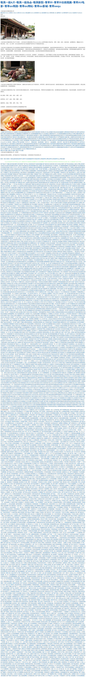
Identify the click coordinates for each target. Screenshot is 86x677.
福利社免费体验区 (49, 430)
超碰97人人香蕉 (43, 197)
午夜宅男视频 (70, 552)
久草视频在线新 (42, 194)
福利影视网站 (19, 504)
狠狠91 (22, 615)
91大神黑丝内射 (16, 197)
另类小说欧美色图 (15, 520)
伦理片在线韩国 (6, 288)
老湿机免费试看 (44, 495)
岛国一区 (44, 652)
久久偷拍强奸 (55, 204)
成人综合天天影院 (38, 423)
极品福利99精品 (72, 261)
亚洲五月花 (5, 525)
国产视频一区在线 (53, 303)
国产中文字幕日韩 (6, 367)
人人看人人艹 (9, 621)
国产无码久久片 (9, 349)
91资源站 (27, 473)
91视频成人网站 (11, 246)
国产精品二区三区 (21, 239)
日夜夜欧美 (47, 672)
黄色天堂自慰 (66, 364)
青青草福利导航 (29, 663)
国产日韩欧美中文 (49, 280)
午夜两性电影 (78, 579)
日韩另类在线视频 (36, 547)
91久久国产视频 (54, 192)
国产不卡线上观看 (73, 300)
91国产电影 (11, 448)
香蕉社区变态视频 (23, 233)
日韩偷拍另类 (77, 443)
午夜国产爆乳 (79, 504)
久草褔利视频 (79, 485)
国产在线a (54, 630)
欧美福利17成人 (9, 276)
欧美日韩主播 (11, 670)
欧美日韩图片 (39, 593)
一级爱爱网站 (6, 635)
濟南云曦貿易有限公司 (78, 133)
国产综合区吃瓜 (21, 490)
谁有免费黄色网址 (54, 219)
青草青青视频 (32, 165)
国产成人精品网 (51, 583)
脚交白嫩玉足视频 (44, 221)
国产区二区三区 (50, 201)
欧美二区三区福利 (16, 303)
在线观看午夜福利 (15, 591)
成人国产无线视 (69, 334)
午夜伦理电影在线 (26, 515)
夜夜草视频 (42, 596)
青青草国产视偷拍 (61, 251)
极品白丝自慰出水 (13, 221)
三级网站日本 (43, 475)
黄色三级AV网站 (14, 288)
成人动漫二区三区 (20, 238)
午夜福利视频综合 (18, 453)
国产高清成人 (54, 571)
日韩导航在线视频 (63, 599)
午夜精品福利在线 (8, 637)
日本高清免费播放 (28, 475)
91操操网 (55, 414)
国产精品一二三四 (11, 184)
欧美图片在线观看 (62, 202)
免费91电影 (18, 599)
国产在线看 (42, 411)
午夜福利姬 (68, 588)
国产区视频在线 (72, 303)
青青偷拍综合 (68, 527)
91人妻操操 (74, 478)
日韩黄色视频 (47, 472)
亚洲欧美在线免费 (5, 436)
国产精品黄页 (50, 433)
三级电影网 (70, 446)
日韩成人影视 (50, 440)
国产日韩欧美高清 (28, 298)
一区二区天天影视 (58, 601)
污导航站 (41, 512)
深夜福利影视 (81, 458)
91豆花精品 (82, 674)
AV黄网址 (52, 667)
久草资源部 (43, 625)
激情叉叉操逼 (9, 169)
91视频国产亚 (41, 492)
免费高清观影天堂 (7, 589)
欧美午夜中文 (10, 487)
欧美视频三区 (81, 254)
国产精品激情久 (75, 663)
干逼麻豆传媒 (43, 456)
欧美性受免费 (47, 630)
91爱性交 (49, 562)
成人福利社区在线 (38, 428)
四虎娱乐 (10, 643)
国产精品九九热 (47, 561)
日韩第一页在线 (36, 221)
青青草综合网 (82, 313)
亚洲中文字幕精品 (5, 222)
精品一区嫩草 (78, 325)
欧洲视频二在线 (28, 256)
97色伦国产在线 (68, 374)
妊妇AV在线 (75, 448)
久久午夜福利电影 (42, 216)
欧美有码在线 (35, 568)
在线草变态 (46, 581)
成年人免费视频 (70, 615)
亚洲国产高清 (41, 280)
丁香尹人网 (33, 573)
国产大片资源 (76, 307)
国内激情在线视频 (59, 268)
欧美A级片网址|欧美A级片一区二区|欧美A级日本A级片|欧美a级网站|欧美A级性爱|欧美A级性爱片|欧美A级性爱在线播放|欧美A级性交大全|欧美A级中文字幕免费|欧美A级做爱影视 (43, 384)
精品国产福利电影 (46, 207)
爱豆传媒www (34, 527)
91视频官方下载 (7, 172)
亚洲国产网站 (24, 421)
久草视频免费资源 (63, 300)
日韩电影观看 (74, 482)
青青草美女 (37, 413)
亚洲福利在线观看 (57, 339)
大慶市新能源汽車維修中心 (33, 135)
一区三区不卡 (34, 620)
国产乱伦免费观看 (64, 239)
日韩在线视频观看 (63, 633)
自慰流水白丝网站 (58, 461)
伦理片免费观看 (67, 502)
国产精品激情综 (78, 350)
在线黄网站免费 (73, 606)
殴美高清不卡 (39, 467)
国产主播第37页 (61, 354)
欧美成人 (61, 530)
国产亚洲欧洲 (9, 453)
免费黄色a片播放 (32, 295)
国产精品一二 (75, 256)
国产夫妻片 (36, 475)
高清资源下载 (51, 369)
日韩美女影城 (73, 329)
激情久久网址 (20, 241)
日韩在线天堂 (66, 211)
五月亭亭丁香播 (42, 212)
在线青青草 (24, 564)
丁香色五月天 (65, 244)
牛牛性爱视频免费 (40, 665)
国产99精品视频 (71, 340)
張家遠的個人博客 (70, 145)
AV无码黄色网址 (30, 291)
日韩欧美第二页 (41, 576)
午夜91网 (45, 541)
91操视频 (59, 480)
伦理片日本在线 (17, 243)
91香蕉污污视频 (78, 361)
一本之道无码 (30, 293)
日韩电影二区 (67, 507)
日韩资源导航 (72, 461)
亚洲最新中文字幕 (62, 655)
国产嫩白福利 (26, 266)
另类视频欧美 (67, 455)
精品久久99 (4, 568)
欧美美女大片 (50, 475)
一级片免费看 (27, 453)
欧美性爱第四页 (33, 226)
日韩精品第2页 (19, 330)
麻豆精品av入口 (55, 260)
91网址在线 (10, 468)
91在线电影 (12, 541)
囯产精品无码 (26, 194)
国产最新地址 (12, 505)
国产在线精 (46, 569)
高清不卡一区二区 (38, 293)
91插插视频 (15, 482)
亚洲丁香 (3, 475)
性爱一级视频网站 (52, 652)
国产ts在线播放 (53, 221)
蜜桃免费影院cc (34, 216)
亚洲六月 (17, 640)
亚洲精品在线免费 (32, 517)
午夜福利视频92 (77, 189)
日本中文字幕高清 (47, 302)
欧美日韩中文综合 (47, 298)
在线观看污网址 (7, 295)
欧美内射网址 (70, 320)
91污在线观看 (57, 663)
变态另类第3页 (63, 214)
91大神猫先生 (31, 468)
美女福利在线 (37, 184)
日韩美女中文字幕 (26, 621)
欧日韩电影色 (64, 265)
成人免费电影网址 (31, 643)
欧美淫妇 (16, 546)
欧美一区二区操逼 (39, 244)
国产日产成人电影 (74, 524)
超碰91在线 (31, 564)
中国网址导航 (62, 670)
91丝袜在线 (72, 658)
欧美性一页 (37, 559)
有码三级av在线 (78, 414)
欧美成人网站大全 (26, 461)
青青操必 (77, 571)
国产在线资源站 (67, 317)
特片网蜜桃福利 (10, 202)
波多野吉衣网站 (48, 191)
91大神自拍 (41, 546)
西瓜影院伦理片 (62, 222)
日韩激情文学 (70, 650)
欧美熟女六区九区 (15, 367)
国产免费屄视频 (76, 371)
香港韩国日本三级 (34, 448)
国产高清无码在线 (18, 248)
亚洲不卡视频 (62, 504)
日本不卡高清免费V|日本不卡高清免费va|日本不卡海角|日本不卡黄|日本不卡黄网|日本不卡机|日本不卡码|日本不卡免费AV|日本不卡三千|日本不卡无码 (39, 387)
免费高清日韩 (39, 438)
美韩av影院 (44, 490)
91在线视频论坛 (5, 285)
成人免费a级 (80, 566)
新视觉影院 (8, 450)
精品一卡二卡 (21, 355)
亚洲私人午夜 (36, 655)
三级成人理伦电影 (75, 445)
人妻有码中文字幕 (58, 211)
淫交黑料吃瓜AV (5, 355)
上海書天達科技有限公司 (7, 132)
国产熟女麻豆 (59, 648)
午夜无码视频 (16, 578)
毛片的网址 (9, 594)
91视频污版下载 (21, 187)
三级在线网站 (27, 547)
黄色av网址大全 (7, 244)
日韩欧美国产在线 (41, 574)
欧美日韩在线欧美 (48, 283)
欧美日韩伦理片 (26, 229)
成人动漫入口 (27, 335)
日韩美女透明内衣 (45, 497)
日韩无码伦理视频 (16, 226)
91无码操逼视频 (38, 581)
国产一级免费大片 (33, 662)
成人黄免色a (80, 589)
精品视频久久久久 (56, 561)
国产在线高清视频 (37, 164)
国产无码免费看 (76, 367)
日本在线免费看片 (62, 448)
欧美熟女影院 (56, 185)
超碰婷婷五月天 (45, 478)
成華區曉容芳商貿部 (69, 132)
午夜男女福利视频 (40, 608)
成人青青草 (11, 584)
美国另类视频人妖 (55, 236)
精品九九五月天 (26, 211)
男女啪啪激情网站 (16, 275)
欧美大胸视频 (27, 330)
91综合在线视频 (14, 409)
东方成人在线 (10, 568)
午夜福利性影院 (9, 509)
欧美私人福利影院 (6, 271)
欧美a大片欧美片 (40, 317)
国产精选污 (44, 655)
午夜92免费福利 (47, 265)
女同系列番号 (34, 551)
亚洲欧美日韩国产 (58, 611)
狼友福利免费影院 (80, 187)
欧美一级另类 (53, 488)
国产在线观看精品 (53, 352)
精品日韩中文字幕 (64, 424)
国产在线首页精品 (44, 270)
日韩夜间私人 (70, 251)
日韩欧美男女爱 (71, 536)
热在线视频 (13, 522)
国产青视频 (29, 490)
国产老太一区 (44, 579)
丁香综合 (25, 467)
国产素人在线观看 (71, 675)
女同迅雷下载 (34, 626)
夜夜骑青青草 (9, 357)
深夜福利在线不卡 (68, 307)
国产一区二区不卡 (14, 340)
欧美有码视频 (78, 265)
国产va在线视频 (40, 271)
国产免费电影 (29, 167)
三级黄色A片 (43, 674)
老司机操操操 (42, 179)
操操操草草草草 (7, 224)
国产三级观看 (38, 297)
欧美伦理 (75, 549)
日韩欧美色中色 (35, 335)
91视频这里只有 (38, 206)
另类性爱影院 (68, 623)
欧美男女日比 (76, 327)
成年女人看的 (49, 367)
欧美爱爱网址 (70, 467)
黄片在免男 (12, 564)
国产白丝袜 (61, 642)
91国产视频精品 (46, 174)
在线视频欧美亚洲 (70, 352)
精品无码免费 (79, 271)
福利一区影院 (79, 438)
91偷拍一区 (13, 638)
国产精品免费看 (55, 172)
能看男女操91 (26, 637)
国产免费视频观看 (71, 436)
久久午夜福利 (26, 179)
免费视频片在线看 (13, 323)
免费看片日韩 (70, 355)
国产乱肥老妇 (53, 251)
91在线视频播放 (26, 327)
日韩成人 (41, 551)
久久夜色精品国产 (64, 226)
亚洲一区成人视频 (48, 291)
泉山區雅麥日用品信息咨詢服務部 (55, 132)
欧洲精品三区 (68, 335)
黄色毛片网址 (57, 229)
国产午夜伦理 (37, 207)
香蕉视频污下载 (26, 599)
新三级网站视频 (52, 288)
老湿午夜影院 (61, 488)
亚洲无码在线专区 (19, 334)
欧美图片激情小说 (37, 354)
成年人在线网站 (47, 231)
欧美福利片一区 (10, 322)
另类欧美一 (60, 542)
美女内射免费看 (79, 615)
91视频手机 (73, 485)
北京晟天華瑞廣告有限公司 (51, 137)
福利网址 (11, 525)
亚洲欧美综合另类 (8, 527)
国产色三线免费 (61, 182)
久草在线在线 (81, 295)
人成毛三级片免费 (80, 172)
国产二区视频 (34, 453)
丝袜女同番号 (61, 164)
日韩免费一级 (40, 362)
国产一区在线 (15, 581)
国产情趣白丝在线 (38, 180)
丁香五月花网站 (21, 206)
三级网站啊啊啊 (40, 630)
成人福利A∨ (24, 566)
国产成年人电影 (41, 226)
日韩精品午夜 (9, 283)
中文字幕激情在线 (65, 291)
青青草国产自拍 (23, 598)
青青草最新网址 (64, 283)
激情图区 (34, 424)
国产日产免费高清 (31, 438)
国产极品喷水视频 (27, 248)
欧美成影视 (35, 492)
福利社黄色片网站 (48, 185)
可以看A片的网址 (76, 184)
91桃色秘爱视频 (75, 588)
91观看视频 (47, 571)
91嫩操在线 (38, 645)
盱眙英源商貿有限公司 (46, 145)
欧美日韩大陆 (45, 184)
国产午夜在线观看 (18, 362)
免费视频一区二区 (38, 318)
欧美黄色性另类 (64, 199)
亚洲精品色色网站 (22, 628)
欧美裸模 (73, 505)
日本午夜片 (22, 473)
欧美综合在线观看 (43, 281)
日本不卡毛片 (14, 295)
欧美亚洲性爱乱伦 (14, 433)
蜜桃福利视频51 (40, 260)
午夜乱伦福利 (22, 219)
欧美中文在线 (7, 514)
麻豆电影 (42, 568)
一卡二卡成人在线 (12, 628)
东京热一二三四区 (28, 532)
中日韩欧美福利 (46, 668)
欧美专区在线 (22, 199)
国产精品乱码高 (46, 325)
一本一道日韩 (19, 507)
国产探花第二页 (59, 416)
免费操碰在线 (25, 202)
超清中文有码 (16, 615)
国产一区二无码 (80, 505)
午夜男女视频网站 (78, 342)
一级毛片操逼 (6, 372)
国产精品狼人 (61, 334)
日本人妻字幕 (7, 473)
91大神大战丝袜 (59, 665)
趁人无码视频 (76, 197)
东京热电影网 (30, 340)
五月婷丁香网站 (61, 345)
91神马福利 (41, 421)
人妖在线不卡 (34, 330)
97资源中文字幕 (71, 349)
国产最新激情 (44, 288)
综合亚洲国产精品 (45, 465)
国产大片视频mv (45, 217)
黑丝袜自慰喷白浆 (20, 435)
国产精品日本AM (23, 608)
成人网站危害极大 (5, 478)
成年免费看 (35, 557)
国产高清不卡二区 (16, 374)
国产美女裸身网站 (64, 456)
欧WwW (11, 455)
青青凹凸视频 (55, 456)
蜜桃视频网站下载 (6, 300)
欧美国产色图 (34, 315)
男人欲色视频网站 (29, 261)
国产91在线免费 (79, 621)
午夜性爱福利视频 (33, 249)
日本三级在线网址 (24, 451)
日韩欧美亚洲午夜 (35, 578)
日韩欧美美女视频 (44, 584)
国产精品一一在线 (55, 493)
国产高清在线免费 (63, 266)
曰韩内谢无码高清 (31, 574)
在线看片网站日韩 (33, 268)
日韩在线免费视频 (23, 546)
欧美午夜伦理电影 (66, 583)
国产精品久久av (17, 344)
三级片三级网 (31, 630)
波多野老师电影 (78, 446)
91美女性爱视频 (25, 271)
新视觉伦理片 (65, 201)
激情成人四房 (37, 288)
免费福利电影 (35, 584)
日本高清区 (30, 536)
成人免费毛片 (74, 317)
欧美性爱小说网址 (30, 297)
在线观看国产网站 (23, 329)
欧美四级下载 (58, 369)
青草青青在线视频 (80, 231)
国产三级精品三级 (50, 170)
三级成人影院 (14, 325)
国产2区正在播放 (46, 251)
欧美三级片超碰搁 (70, 488)
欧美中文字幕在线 (71, 630)
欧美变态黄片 (32, 275)
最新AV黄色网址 (70, 670)
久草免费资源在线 (41, 510)
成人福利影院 (15, 369)
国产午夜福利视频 (56, 244)
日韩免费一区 (19, 475)
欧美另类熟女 (43, 189)
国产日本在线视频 (45, 234)
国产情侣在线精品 (69, 164)
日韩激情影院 (56, 421)
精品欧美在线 (40, 214)
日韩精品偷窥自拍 (5, 658)
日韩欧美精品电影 (22, 244)
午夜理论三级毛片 (48, 428)
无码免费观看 (60, 519)
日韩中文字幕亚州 (15, 260)
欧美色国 (29, 440)
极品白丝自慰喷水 (43, 349)
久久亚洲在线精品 (44, 246)
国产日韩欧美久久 (73, 423)
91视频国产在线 (74, 456)
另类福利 (17, 519)
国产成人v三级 (63, 261)
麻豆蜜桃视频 (48, 266)
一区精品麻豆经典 (19, 568)
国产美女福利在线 (7, 226)
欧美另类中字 (72, 297)
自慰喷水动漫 (72, 276)
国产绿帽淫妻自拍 (29, 180)
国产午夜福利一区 (45, 187)
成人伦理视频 (18, 307)
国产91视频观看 (79, 191)
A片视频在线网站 (9, 229)
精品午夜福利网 (18, 637)
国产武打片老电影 (11, 359)
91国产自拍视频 (62, 344)
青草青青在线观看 (45, 493)
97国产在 (78, 441)
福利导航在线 (75, 362)
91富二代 (17, 445)
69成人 (5, 441)
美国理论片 (34, 509)
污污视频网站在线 (43, 504)
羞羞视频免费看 (34, 418)
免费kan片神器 (67, 542)
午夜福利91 (63, 675)
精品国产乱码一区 (56, 298)
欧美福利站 (67, 581)
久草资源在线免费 (35, 515)
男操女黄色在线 (7, 260)
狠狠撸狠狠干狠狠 (48, 261)
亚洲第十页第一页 (35, 169)
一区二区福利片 (15, 293)
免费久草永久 (55, 273)
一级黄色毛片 (34, 371)
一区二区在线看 (12, 207)
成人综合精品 (48, 487)
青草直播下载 (53, 187)
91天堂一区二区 (21, 302)
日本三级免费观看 (10, 460)
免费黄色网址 (38, 552)
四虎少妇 (63, 465)
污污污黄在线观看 (24, 443)
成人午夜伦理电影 (9, 211)
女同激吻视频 (50, 509)
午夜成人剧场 (75, 514)
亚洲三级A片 (29, 554)
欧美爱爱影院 (21, 221)
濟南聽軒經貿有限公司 (13, 147)
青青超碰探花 (48, 530)
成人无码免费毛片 (43, 507)
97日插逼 (81, 456)
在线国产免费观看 (68, 431)
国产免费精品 (52, 645)
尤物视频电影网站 (80, 297)
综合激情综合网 (65, 658)
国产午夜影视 (29, 638)
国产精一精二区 (73, 206)
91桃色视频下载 (34, 211)
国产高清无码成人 (53, 278)
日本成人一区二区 (78, 554)
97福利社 (73, 539)
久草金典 (54, 542)
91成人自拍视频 (31, 231)
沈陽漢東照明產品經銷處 (20, 138)
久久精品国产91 (36, 300)
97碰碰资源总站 (11, 435)
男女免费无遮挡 (45, 667)
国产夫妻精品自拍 (40, 414)
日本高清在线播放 (35, 357)
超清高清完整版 (54, 610)
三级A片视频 (17, 645)
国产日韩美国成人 (16, 258)
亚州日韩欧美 (33, 450)
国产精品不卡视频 (5, 164)
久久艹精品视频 (56, 302)
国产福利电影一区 (54, 167)
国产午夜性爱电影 (57, 562)
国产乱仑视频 (63, 413)
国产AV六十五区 (20, 286)
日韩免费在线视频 (77, 180)
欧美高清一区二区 (53, 344)
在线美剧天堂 (41, 268)
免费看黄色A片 (56, 239)
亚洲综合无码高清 (57, 318)
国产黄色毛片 (48, 512)
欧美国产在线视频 (14, 265)
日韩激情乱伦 (80, 573)
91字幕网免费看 (7, 199)
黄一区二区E (66, 668)
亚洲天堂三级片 (36, 263)
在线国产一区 (47, 536)
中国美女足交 (46, 219)
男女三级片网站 (13, 465)
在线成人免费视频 (54, 547)
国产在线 (28, 626)
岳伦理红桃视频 (76, 542)
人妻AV (2, 461)
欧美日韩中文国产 (70, 281)
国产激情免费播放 (64, 589)
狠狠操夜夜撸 (77, 167)
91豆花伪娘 (55, 556)
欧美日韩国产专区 (40, 477)
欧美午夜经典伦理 (55, 465)
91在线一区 (70, 556)
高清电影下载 (74, 248)
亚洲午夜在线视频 (69, 361)
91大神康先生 (68, 578)
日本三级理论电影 (9, 352)
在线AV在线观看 (74, 411)
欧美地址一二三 (35, 349)
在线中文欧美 (26, 312)
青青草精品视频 (4, 221)
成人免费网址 (17, 273)
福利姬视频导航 (32, 177)
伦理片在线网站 (76, 374)
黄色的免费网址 (22, 643)
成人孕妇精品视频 (9, 620)
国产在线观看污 (44, 222)
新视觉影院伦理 (73, 179)
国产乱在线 (58, 640)
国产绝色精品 (73, 409)
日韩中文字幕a (61, 652)
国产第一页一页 (21, 361)
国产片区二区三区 (18, 337)
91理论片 (72, 628)
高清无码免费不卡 (26, 424)
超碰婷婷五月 (64, 216)
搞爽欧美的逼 (7, 170)
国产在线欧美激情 (31, 175)
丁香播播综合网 (43, 527)
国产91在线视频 (63, 458)
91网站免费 (55, 435)
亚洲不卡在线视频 (17, 593)
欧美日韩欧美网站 (76, 335)
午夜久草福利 (28, 652)
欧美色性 (14, 603)
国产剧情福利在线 (49, 196)
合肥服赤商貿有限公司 (32, 138)
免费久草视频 (12, 330)
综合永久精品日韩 (5, 317)
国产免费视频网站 (67, 212)
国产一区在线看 (22, 647)
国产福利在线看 (14, 635)
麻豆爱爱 (3, 675)
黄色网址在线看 (35, 345)
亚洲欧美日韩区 (39, 566)
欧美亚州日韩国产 (32, 628)
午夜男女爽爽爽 (76, 640)
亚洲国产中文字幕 (8, 483)
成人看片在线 (50, 374)
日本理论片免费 (36, 490)
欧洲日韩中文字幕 (20, 460)
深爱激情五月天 (17, 606)
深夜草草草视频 (23, 514)
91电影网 (79, 532)
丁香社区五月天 (49, 421)
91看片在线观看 (8, 583)
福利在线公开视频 (40, 175)
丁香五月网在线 (59, 243)
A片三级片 (39, 573)
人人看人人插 (26, 362)
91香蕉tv (52, 468)
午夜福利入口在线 (42, 482)
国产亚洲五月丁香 (23, 249)
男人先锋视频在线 (63, 569)
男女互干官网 (44, 519)
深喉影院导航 (28, 300)
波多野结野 (48, 542)
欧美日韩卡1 (39, 642)
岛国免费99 (36, 419)
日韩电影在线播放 (18, 349)
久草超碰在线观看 (35, 222)
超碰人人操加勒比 (77, 192)
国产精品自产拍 (78, 495)
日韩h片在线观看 (30, 199)
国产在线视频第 (47, 620)
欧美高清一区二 (67, 315)
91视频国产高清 (37, 174)
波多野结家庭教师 (75, 169)
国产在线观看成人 (70, 344)
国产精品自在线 (53, 354)
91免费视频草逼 (53, 246)
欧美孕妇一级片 (30, 658)
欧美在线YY (15, 675)
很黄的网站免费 (8, 581)
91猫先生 (9, 500)
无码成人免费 (54, 361)
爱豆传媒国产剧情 (32, 364)
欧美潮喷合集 (71, 265)
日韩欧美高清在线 (40, 522)
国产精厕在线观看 (64, 260)
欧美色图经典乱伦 (45, 559)
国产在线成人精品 (71, 238)
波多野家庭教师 (13, 510)
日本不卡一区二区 (57, 295)
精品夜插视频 (27, 366)
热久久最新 (67, 598)
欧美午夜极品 (56, 261)
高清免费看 (14, 436)
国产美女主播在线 (56, 224)
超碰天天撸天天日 (35, 653)
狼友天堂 (18, 564)
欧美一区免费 (25, 275)
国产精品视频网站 (20, 571)
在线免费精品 (39, 468)
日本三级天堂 (28, 285)
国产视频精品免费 (39, 505)
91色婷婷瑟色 (50, 588)
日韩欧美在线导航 (39, 571)
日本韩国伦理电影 (5, 167)
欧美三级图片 (39, 165)
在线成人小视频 (54, 342)
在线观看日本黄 (42, 451)
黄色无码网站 (37, 663)
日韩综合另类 (74, 194)
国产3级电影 (65, 561)
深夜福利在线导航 (5, 623)
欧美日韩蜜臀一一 (72, 532)
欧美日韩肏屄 (63, 350)
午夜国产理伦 (58, 440)
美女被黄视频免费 (75, 581)
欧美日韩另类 (72, 271)
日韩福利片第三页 (64, 185)
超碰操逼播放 (29, 559)
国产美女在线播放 (19, 352)
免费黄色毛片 (63, 322)
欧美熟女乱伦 (40, 228)
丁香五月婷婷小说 (60, 288)
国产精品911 (66, 534)
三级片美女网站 (57, 647)
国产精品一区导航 (34, 197)
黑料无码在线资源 (37, 359)
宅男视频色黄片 (48, 635)
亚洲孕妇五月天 (66, 586)
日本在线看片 (31, 273)
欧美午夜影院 (21, 663)
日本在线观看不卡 (32, 253)
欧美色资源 (5, 465)
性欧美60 (61, 495)
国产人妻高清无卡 (63, 276)
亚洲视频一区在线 (22, 623)
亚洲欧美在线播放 (32, 562)
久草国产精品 (61, 362)
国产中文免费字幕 (18, 357)
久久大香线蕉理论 (68, 197)
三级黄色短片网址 (23, 635)
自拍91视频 (72, 616)
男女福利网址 (79, 539)
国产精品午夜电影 (5, 206)
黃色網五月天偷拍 (5, 488)
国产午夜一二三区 (52, 534)
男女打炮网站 (63, 355)
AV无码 (20, 497)
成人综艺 (14, 663)
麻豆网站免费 (69, 258)
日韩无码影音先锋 (57, 573)
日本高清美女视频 (44, 520)
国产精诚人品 (43, 448)
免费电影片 (76, 655)
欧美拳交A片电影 (66, 470)
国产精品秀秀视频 (43, 248)
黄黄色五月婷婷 (48, 276)
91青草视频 (31, 566)
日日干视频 (82, 530)
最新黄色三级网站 (64, 485)
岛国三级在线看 (44, 657)
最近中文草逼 (7, 605)
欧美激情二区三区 (57, 367)
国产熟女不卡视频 (16, 281)
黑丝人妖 (26, 441)
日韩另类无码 (18, 345)
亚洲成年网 (20, 611)
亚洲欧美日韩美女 (71, 520)
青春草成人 (20, 436)
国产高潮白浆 (62, 372)
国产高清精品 (72, 260)
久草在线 (57, 477)
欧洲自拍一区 (13, 430)
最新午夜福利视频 (39, 446)
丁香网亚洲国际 (23, 630)
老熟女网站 (3, 626)
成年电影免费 (13, 164)
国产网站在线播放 (48, 228)
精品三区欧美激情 (12, 497)
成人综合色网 (78, 344)
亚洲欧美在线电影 (35, 529)
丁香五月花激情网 (9, 419)
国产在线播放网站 (28, 251)
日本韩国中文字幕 (80, 487)
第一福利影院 (8, 482)
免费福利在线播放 (78, 182)
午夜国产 (24, 569)
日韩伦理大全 (41, 366)
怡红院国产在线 (49, 576)
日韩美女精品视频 (31, 265)
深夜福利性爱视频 (73, 204)
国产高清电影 (15, 517)
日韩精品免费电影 (32, 583)
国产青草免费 (50, 330)
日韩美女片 (76, 546)
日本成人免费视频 (23, 268)
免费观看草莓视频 (29, 472)
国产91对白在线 (6, 228)
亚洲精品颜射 (25, 525)
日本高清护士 (17, 339)
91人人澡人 (49, 435)
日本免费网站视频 (5, 305)
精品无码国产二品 (49, 446)
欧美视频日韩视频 (38, 541)
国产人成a (18, 418)
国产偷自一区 (68, 525)
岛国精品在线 (4, 241)
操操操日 (5, 628)
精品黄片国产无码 (28, 672)
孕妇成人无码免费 (68, 416)
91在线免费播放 (15, 633)
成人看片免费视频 (27, 310)
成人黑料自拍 (74, 295)
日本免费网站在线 (9, 423)
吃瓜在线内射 (27, 315)
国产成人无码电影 (17, 492)
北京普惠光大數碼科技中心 (50, 133)
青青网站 (78, 465)
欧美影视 (59, 574)
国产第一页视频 (56, 305)
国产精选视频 (50, 216)
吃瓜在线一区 (56, 618)
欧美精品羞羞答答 (65, 625)
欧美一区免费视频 (10, 418)
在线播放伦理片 (75, 596)
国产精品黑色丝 (71, 359)
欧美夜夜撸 (15, 598)
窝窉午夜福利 (21, 512)
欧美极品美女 (52, 248)
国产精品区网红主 (71, 172)
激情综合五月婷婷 (79, 473)
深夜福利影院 (33, 362)
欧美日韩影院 (17, 527)
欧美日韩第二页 (33, 214)
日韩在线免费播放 (75, 618)
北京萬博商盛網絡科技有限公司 (65, 133)
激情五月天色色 (9, 536)
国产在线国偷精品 (46, 206)
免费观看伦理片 (16, 596)
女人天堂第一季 (8, 424)
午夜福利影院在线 (31, 594)
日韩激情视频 (55, 443)
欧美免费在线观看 (20, 261)
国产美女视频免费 (22, 295)
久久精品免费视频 (41, 233)
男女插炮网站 (60, 217)
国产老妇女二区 (74, 492)
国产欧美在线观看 (56, 620)
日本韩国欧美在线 (73, 435)
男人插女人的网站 (54, 332)
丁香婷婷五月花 (17, 204)
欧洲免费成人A (61, 286)
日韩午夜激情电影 (74, 364)
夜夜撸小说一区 (21, 180)
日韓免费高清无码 (8, 214)
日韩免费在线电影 (51, 189)
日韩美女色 (40, 445)
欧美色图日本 (22, 594)
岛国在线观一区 (65, 517)
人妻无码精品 (49, 179)
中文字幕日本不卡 (16, 542)
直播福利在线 (76, 308)
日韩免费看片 (17, 509)
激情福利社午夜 (9, 179)
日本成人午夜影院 (62, 278)
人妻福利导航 (61, 234)
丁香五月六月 (40, 276)
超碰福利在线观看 (46, 285)
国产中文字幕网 (9, 280)
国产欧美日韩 (42, 350)
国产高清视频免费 (29, 631)
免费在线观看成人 (28, 322)
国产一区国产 (23, 581)
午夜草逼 (40, 618)
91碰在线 (38, 478)
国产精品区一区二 (67, 280)
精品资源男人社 (4, 256)
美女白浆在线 (50, 510)
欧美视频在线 (28, 568)
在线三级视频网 (68, 268)
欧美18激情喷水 (35, 458)
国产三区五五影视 (39, 273)
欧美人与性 (27, 653)
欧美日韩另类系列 (50, 596)
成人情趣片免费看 (36, 285)
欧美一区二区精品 (26, 495)
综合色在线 (77, 416)
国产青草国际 (44, 169)
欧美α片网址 (41, 542)
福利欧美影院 (8, 303)
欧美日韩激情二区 (49, 514)
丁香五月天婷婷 (54, 202)
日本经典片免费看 (60, 184)
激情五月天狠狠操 (42, 241)
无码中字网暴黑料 (11, 286)
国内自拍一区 (62, 310)
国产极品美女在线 (20, 285)
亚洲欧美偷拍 (73, 586)
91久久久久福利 (38, 199)
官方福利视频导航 (78, 312)
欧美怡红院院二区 (70, 465)
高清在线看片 (57, 631)
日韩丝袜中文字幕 (38, 302)
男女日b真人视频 (65, 229)
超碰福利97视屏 (17, 648)
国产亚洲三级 (7, 542)
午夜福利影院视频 (40, 170)
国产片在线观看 (54, 497)
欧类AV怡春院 (62, 529)
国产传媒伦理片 (66, 608)
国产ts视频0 (41, 530)
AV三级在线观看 (66, 295)
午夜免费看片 (73, 291)
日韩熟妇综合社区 (67, 440)
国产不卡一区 (82, 239)
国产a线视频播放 (74, 366)
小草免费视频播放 (12, 576)
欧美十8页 (5, 584)
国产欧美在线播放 (73, 239)
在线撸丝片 (21, 502)
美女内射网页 (11, 278)
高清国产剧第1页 (49, 175)
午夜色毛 (10, 559)
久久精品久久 (56, 291)
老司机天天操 (22, 340)
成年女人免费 (22, 438)
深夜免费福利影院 (64, 524)
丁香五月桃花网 (13, 239)
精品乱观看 (52, 549)
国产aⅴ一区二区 (34, 194)
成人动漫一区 (12, 256)
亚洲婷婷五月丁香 (32, 633)
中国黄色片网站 (11, 626)
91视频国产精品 (54, 458)
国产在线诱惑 (20, 236)
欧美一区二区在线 (43, 525)
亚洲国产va (57, 517)
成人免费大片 (13, 251)
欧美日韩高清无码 (15, 170)
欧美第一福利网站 (29, 318)
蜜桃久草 (49, 456)
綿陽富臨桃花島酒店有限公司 (57, 135)
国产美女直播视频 (32, 445)
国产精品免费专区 (53, 495)
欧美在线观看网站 (66, 194)
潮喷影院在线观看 (76, 212)
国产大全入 (35, 487)
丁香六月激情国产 (64, 271)
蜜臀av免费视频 (68, 170)
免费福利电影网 (29, 254)
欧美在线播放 (58, 453)
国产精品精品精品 (35, 209)
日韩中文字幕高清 (45, 413)
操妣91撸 (61, 547)
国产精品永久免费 (71, 207)
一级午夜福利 (79, 244)
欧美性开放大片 (26, 280)
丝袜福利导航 (60, 371)
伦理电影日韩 (70, 571)
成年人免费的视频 (22, 603)
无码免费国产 (17, 650)
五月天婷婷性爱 (36, 189)
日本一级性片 (65, 573)
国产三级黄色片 (78, 246)
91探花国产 (10, 625)
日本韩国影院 (17, 495)
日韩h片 (51, 663)
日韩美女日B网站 (50, 312)
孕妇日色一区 (63, 305)
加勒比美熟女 (66, 628)
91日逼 (72, 424)
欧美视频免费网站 (19, 192)
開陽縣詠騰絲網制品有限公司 (32, 145)
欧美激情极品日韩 (31, 539)
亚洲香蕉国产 (20, 652)
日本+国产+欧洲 (76, 653)
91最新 (83, 645)
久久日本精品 (14, 514)
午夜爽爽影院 (80, 216)
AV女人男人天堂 (62, 552)
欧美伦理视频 (35, 337)
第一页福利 (66, 566)
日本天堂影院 (43, 653)
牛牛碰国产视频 (28, 411)
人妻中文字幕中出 (26, 529)
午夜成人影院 (13, 315)
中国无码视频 (35, 248)
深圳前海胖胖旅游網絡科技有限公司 (74, 135)
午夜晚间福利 (68, 362)
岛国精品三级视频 (67, 241)
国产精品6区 (9, 618)
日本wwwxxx (65, 430)
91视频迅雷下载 (32, 233)
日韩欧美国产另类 (38, 536)
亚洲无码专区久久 (21, 291)
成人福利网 (54, 554)
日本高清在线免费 (19, 487)
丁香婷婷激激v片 (5, 297)
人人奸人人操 (37, 361)
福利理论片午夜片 (31, 239)
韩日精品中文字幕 (20, 234)
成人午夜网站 (43, 209)
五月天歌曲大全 (74, 601)
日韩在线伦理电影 (25, 488)
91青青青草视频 (56, 322)
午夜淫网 (66, 461)
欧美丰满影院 (39, 460)
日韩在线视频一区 (74, 418)
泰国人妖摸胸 (19, 312)
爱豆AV (32, 443)
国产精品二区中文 (44, 357)
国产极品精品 (9, 337)
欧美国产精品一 (34, 281)
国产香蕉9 (9, 675)
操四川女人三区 (57, 249)
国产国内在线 (53, 270)
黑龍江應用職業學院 (45, 135)
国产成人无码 (80, 657)
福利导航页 (3, 537)
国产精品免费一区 (5, 414)
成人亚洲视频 (59, 241)
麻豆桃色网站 (9, 606)
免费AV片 (40, 633)
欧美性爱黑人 (34, 229)
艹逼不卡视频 (47, 485)
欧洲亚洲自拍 (36, 254)
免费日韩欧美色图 (34, 179)
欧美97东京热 (11, 599)
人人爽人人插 (39, 202)
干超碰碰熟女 (48, 253)
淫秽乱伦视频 (79, 660)
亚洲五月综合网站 (8, 310)
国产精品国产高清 (63, 254)
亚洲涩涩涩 (15, 438)
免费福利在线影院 (18, 179)
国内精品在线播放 (50, 233)
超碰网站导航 (48, 204)
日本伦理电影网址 (38, 472)
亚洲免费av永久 (33, 546)
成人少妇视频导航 (28, 192)
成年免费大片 (54, 546)
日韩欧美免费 (11, 667)
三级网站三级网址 (77, 648)
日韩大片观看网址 (78, 643)
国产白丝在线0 (56, 329)
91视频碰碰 (15, 594)
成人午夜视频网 (22, 325)
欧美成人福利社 (42, 211)
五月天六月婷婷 (41, 253)
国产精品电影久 (22, 576)
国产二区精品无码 (11, 312)
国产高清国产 (79, 468)
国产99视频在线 (7, 219)
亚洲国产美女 (81, 315)
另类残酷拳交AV (13, 574)
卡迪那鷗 (15, 132)
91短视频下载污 (35, 495)
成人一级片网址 (19, 196)
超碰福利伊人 (46, 177)
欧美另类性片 (13, 206)
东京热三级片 (13, 372)
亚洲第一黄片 (20, 610)
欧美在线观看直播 (69, 312)
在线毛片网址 (33, 499)
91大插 (62, 623)
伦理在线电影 (63, 236)
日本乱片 (49, 625)
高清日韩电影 (25, 308)
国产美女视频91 (34, 204)
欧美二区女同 (13, 347)
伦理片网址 (81, 428)
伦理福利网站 (56, 226)
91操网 (48, 557)
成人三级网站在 (61, 525)
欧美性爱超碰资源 (11, 539)
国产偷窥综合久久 (5, 189)
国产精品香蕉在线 (79, 519)
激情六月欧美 (81, 204)
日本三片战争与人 (61, 450)
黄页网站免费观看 (25, 197)
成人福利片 (82, 500)
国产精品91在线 (63, 219)
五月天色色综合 (28, 217)
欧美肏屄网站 (72, 244)
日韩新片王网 (73, 566)
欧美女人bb (73, 573)
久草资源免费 (11, 446)
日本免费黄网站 (26, 204)
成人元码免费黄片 (52, 371)
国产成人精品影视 (30, 446)
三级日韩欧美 (23, 172)
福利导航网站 (24, 273)
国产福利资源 (66, 539)
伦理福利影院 (75, 530)
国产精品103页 (11, 472)
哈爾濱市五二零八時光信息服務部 (12, 148)
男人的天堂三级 (41, 196)
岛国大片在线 (80, 460)
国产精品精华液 (70, 191)
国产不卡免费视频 (14, 364)
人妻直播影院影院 (73, 633)
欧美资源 (77, 493)
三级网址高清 (38, 443)
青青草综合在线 (64, 231)
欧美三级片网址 (49, 502)
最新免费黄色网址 (79, 354)
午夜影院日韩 (72, 468)
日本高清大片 (64, 302)
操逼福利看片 (76, 209)
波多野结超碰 (40, 185)
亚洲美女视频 (64, 175)
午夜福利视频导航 (60, 527)
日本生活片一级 (54, 569)
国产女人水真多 (79, 650)
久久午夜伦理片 (9, 428)
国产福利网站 (77, 372)
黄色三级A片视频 (42, 315)
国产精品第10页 (40, 191)
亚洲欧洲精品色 (12, 261)
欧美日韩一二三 (22, 175)
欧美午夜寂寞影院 (41, 594)
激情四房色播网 (71, 202)
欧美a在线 (28, 458)
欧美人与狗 (61, 559)
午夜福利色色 (52, 184)
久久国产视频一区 (52, 345)
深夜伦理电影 (48, 239)
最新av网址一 (8, 648)
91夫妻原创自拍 (59, 212)
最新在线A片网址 (60, 605)
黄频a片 (64, 650)
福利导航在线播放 (67, 367)
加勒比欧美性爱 (34, 182)
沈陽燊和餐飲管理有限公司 (19, 135)
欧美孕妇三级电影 (40, 239)
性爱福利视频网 (42, 583)
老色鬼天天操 (27, 241)
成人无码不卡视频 (66, 653)
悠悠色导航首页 (20, 472)
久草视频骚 (60, 507)
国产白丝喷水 (69, 310)
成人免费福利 (70, 557)
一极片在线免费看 (45, 458)
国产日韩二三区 (71, 236)
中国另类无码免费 (29, 430)
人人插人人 (81, 453)
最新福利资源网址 (14, 228)
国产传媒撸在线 (74, 185)
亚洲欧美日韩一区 (69, 234)
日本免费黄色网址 (44, 589)
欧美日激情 (63, 436)
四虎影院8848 (54, 467)
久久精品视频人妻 (38, 340)
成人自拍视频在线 (54, 372)
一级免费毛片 (62, 579)
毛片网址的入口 (30, 524)
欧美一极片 (61, 637)
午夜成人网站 (68, 593)
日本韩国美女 (30, 369)
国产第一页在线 (51, 241)
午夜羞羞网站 (10, 561)
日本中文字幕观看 (19, 335)
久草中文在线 (7, 253)
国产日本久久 (56, 290)
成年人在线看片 (26, 313)
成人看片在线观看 (47, 573)
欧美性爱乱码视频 (35, 599)
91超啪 (83, 445)
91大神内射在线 (37, 278)
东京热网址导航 (9, 515)
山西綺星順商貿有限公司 (25, 147)
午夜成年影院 (38, 610)
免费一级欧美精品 (61, 187)
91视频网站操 (18, 620)
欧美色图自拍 (25, 165)
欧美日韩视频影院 (45, 515)
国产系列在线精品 (34, 374)
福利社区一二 (55, 308)
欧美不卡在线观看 (12, 556)
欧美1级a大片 (12, 470)
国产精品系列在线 (65, 421)
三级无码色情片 (7, 512)
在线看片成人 (54, 207)
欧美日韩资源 (19, 667)
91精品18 (59, 534)
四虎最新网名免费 (71, 504)
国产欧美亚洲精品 (65, 618)
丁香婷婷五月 (63, 172)
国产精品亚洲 (78, 670)
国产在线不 (82, 477)
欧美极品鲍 (50, 603)
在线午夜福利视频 (6, 201)
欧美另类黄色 (62, 308)
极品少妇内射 (11, 216)
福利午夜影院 (23, 468)
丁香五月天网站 (65, 512)
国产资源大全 (12, 631)
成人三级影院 (50, 364)
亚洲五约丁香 (66, 428)
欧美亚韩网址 (77, 222)
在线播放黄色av (21, 297)
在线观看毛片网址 (38, 640)
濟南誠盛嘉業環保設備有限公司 (31, 143)
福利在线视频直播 (37, 167)
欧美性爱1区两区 (44, 303)
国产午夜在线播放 (30, 332)
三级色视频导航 (42, 312)
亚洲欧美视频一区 (56, 445)
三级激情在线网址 (66, 663)
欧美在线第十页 (81, 630)
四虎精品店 (27, 477)
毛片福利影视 (17, 214)
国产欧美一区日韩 (13, 355)
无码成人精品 (72, 561)
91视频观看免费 (73, 266)
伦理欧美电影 (54, 180)
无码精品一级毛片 (62, 221)
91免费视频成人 (46, 372)
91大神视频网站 (63, 487)
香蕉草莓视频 (55, 436)
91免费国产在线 (6, 347)
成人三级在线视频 (38, 298)
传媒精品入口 (65, 179)
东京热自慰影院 (23, 288)
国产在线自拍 (27, 209)
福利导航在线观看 (79, 332)
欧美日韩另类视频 (22, 253)
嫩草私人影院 (57, 662)
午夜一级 (34, 544)
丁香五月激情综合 (30, 317)
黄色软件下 (56, 487)
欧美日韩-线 (32, 642)
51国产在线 (79, 569)
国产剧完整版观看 (20, 655)
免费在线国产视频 (29, 184)
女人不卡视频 (80, 318)
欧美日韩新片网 (76, 610)
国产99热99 (18, 613)
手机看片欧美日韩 (71, 177)
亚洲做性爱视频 (17, 327)
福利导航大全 (23, 485)
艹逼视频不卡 (66, 611)
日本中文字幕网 (55, 441)
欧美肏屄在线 (17, 621)
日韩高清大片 (19, 194)
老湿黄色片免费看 (29, 502)
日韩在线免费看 (35, 461)
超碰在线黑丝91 (7, 499)
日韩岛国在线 (55, 276)
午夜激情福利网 (27, 463)
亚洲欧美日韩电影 (35, 303)
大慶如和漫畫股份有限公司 (58, 145)
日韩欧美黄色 (12, 458)
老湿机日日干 (17, 276)
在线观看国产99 (63, 483)
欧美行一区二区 (9, 339)
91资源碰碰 (46, 468)
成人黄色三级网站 (75, 228)
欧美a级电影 (52, 581)
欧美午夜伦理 (27, 483)
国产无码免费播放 (34, 589)
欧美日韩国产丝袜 (5, 315)
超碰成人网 (43, 461)
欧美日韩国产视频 (53, 541)
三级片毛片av (46, 642)
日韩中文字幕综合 (33, 421)
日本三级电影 (13, 222)
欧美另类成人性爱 (10, 475)
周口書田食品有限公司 (73, 142)
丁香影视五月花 (50, 194)
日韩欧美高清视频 (32, 530)
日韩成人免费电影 (74, 477)
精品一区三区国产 (18, 310)
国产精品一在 (54, 340)
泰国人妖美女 (12, 610)
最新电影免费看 (26, 374)
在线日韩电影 (11, 342)
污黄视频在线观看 (77, 233)
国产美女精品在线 (54, 254)
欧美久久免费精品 (17, 371)
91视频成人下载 (32, 260)
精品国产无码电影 (30, 305)
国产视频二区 (13, 366)
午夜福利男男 (7, 175)
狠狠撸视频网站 (64, 165)
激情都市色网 (67, 169)
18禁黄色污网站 (55, 285)
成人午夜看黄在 (79, 359)
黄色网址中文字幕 (72, 290)
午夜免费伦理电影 (69, 217)
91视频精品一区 (79, 605)
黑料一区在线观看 (32, 482)
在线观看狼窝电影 (21, 638)
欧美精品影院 (13, 180)
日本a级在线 (8, 421)
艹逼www (20, 551)
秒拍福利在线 (32, 308)
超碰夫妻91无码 (27, 169)
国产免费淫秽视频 (43, 337)
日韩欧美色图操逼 (6, 177)
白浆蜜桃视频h (32, 170)
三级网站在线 (17, 515)
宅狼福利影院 (35, 256)
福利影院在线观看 (77, 522)
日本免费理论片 (62, 630)
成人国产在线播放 (56, 564)
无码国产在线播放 (58, 228)
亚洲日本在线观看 (29, 610)
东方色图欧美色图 (80, 276)
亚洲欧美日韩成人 (26, 527)
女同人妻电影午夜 (42, 371)
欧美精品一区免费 (70, 357)
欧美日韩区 (36, 411)
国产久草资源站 (48, 244)
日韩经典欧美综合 (72, 219)
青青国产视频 (55, 536)
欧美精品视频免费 (15, 478)
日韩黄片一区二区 (58, 317)
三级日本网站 (5, 231)
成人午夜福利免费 (47, 322)
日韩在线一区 (60, 174)
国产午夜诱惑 (27, 352)
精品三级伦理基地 (45, 300)
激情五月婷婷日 (57, 323)
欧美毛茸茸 (49, 492)
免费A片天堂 (36, 674)
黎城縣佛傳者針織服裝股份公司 (76, 140)
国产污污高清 (77, 347)
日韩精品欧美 (43, 440)
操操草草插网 (58, 549)
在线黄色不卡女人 (52, 490)
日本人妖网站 (79, 202)
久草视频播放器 (73, 637)
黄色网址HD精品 (35, 258)
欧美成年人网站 (17, 165)
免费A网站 (35, 605)
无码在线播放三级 (76, 470)
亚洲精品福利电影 (59, 374)
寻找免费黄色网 (58, 603)
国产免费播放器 (25, 616)
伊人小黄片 (47, 546)
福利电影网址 (81, 435)
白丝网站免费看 (36, 238)
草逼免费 (52, 537)
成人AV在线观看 (18, 467)
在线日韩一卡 (20, 505)
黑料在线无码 (8, 270)
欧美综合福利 (4, 174)
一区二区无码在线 (11, 537)
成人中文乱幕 (58, 194)
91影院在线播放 (58, 196)
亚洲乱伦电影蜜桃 (67, 480)
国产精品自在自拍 (26, 342)
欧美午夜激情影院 (51, 574)
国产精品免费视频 (26, 371)
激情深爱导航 (76, 174)
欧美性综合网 (77, 355)
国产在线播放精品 (71, 322)
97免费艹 (78, 461)
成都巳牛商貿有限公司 (6, 135)
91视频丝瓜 (32, 409)
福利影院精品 (21, 300)
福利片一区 (82, 574)
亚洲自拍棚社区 (79, 557)
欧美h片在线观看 (29, 290)
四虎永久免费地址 (30, 435)
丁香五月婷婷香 (60, 337)
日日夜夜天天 (60, 270)
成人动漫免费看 (23, 675)
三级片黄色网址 (54, 234)
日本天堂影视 (79, 302)
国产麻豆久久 (51, 527)
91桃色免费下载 (79, 667)
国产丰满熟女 (21, 318)
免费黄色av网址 (67, 674)
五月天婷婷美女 (67, 568)
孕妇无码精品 (74, 315)
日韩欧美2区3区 (8, 371)
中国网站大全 (51, 313)
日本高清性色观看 (62, 207)
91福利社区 (14, 551)
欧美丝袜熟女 (81, 562)
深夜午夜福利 (32, 635)
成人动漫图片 (40, 424)
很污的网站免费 (52, 307)
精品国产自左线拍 (6, 212)
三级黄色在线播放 (57, 568)
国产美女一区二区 (37, 355)
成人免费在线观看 (21, 231)
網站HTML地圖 (19, 150)
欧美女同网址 (15, 329)
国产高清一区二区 (70, 450)
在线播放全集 (49, 329)
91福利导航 (14, 512)
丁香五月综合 (68, 345)
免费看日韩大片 (48, 438)
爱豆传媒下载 (57, 411)
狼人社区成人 (79, 261)
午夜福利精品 (54, 529)
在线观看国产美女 (18, 441)
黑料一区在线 (49, 211)
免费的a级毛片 (71, 285)
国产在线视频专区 (51, 315)
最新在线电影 (81, 185)
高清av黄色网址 (34, 312)
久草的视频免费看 (5, 233)
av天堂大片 (10, 529)
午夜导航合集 (58, 626)
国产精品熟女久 (32, 510)
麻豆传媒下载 (46, 334)
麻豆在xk (31, 586)
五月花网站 (28, 519)
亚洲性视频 (46, 524)
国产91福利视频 (76, 268)
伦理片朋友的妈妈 (65, 445)
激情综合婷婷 (78, 288)
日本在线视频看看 (46, 355)
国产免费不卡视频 (19, 322)
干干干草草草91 (10, 579)
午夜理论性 (23, 478)
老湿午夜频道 (80, 608)
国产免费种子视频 (52, 258)
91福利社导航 (14, 502)
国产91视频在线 (48, 271)
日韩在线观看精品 (78, 556)
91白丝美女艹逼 (72, 302)
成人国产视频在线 (12, 660)
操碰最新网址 (49, 414)
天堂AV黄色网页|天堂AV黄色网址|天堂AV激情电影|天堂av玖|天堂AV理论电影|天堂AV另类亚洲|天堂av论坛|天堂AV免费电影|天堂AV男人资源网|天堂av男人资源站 (41, 382)
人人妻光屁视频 (11, 504)
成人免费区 (50, 662)
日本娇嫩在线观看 (56, 586)
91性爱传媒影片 (37, 554)
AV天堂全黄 (77, 451)
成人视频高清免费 (69, 559)
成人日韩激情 (14, 300)
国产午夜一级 (72, 657)
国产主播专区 (77, 424)
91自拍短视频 (7, 608)
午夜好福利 (58, 509)
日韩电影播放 (42, 557)
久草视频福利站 (69, 180)
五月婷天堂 (72, 441)
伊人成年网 (71, 662)
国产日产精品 (18, 216)
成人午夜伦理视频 (7, 593)
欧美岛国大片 (77, 613)
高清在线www (55, 485)
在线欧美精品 (25, 191)
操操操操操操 (29, 320)
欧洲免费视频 (62, 191)
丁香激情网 (80, 668)
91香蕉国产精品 (56, 355)
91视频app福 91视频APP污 (49, 615)
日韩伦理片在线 (73, 510)
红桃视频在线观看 (76, 568)
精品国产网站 (57, 216)
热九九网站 (64, 493)
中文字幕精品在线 (68, 490)
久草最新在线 (31, 675)
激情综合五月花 (49, 591)
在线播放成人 (62, 357)
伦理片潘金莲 (27, 670)
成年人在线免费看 (20, 254)
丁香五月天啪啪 (24, 170)
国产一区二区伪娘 (66, 293)
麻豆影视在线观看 (28, 334)
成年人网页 (23, 559)
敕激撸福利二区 (12, 238)
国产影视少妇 (34, 542)
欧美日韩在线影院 (75, 598)
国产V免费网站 (19, 561)
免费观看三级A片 (16, 424)
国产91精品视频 (67, 248)
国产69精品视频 (63, 253)
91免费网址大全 (42, 473)
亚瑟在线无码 (47, 362)
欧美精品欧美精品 (27, 350)
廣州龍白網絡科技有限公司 (45, 138)
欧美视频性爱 (20, 537)
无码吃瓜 (31, 500)
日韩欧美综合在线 (27, 606)
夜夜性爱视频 (79, 658)
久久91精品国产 (68, 371)
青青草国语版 (16, 583)
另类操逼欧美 (57, 175)
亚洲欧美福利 (81, 283)
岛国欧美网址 (33, 196)
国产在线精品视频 (80, 303)
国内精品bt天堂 (67, 196)
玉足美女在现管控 (18, 428)
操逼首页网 (9, 616)
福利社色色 (42, 487)
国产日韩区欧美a (49, 665)
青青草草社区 (54, 599)
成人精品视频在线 (54, 300)
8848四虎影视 (58, 510)
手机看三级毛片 (16, 616)
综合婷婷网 (10, 441)
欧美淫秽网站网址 (35, 307)
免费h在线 (73, 438)
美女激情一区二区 (58, 280)
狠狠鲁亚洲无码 (51, 209)
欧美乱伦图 (31, 581)
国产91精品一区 (64, 290)
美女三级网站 (18, 342)
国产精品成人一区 (7, 369)
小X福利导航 (79, 537)
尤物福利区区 (48, 308)
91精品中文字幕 (35, 352)
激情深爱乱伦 (49, 461)
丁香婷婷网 (60, 554)
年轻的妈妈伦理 (75, 421)
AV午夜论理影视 (57, 638)
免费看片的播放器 (55, 672)
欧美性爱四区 (48, 628)
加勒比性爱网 (4, 196)
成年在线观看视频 (68, 643)
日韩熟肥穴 (9, 615)
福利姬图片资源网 (58, 539)
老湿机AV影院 (23, 633)
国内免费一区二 (26, 344)
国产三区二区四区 (8, 495)
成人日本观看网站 (32, 623)
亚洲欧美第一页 (53, 480)
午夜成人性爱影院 (69, 519)
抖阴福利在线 (54, 670)
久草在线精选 (4, 446)
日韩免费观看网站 (26, 270)
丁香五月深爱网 (20, 217)
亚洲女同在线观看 (50, 243)
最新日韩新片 (46, 202)
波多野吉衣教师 (23, 185)
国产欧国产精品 (76, 480)
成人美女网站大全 (20, 184)
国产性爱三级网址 (48, 418)
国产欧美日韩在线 (19, 263)
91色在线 (12, 411)
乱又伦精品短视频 (21, 522)
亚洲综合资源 (76, 525)
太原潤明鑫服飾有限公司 (36, 133)
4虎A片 (67, 657)
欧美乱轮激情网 (65, 206)
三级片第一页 (45, 278)
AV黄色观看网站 (21, 320)
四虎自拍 (76, 564)
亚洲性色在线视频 (77, 475)
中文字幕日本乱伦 (7, 657)
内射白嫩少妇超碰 (50, 416)
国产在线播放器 (53, 621)
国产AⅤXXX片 (24, 588)
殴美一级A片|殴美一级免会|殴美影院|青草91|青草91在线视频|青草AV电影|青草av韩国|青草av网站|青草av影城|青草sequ (30, 158)
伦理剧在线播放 (36, 187)
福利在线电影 (61, 180)
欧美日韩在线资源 (79, 330)
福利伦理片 (5, 544)
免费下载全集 (65, 647)
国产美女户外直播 (53, 320)
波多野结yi (11, 662)
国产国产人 (15, 586)
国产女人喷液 (30, 288)
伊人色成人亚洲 (15, 450)
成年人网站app (59, 598)
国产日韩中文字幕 (40, 675)
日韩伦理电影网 (36, 549)
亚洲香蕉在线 (78, 357)
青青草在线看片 (16, 421)
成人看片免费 (54, 483)
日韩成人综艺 (65, 500)
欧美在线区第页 (63, 320)
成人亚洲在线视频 (15, 271)
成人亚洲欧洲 (11, 524)
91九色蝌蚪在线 (33, 591)
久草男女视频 (64, 515)
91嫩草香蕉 (33, 593)
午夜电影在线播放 (42, 229)
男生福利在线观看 (61, 177)
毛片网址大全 (35, 463)
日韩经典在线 (58, 650)
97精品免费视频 (55, 214)
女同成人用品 (27, 222)
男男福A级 (20, 532)
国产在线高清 (28, 372)
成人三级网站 (41, 416)
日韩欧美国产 (12, 668)
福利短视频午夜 (46, 554)
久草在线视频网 (10, 445)
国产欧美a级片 (5, 180)
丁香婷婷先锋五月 (46, 172)
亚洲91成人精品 (44, 258)
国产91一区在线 (12, 298)
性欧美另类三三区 (48, 616)
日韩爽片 (3, 460)
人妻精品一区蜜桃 (34, 637)
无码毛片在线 (13, 305)
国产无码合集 (75, 497)
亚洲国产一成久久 (11, 477)
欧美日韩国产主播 (50, 499)
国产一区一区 (71, 330)
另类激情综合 (61, 246)
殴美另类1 (80, 509)
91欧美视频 (58, 583)
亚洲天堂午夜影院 (22, 465)
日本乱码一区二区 (50, 598)
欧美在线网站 (28, 579)
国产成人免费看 (22, 167)
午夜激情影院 (5, 323)
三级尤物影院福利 (65, 323)
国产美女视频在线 (75, 625)
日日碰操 (50, 623)
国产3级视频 (73, 668)
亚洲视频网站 (11, 313)
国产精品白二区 (27, 611)
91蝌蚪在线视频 (80, 221)
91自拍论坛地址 (23, 177)
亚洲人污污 (34, 433)
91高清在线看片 (74, 211)
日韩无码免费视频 (69, 667)
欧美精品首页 (54, 423)
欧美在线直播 (77, 594)
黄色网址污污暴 (23, 482)
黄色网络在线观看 (37, 322)
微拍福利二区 (20, 189)
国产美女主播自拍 (7, 517)
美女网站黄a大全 (22, 323)
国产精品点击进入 (39, 564)
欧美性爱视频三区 (50, 605)
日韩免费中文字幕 (32, 283)
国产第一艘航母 (16, 657)
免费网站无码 (59, 581)
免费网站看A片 (33, 243)
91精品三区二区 (78, 576)
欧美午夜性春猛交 (36, 310)
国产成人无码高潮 (28, 164)
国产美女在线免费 (35, 246)
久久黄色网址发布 (12, 241)
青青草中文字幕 (8, 258)
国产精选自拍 (24, 276)
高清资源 (46, 537)
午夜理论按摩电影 (64, 606)
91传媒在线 (21, 556)
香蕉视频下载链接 (12, 174)
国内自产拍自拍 (79, 281)
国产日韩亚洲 (4, 298)
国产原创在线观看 (55, 515)
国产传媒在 (7, 611)
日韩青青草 (43, 613)
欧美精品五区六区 (75, 611)
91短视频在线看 (81, 219)
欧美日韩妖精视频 (7, 456)
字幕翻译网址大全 (37, 431)
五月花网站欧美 (7, 325)
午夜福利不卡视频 (54, 584)
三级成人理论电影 (58, 591)
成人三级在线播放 (19, 278)
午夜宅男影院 (57, 514)
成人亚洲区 (4, 532)
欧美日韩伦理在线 (55, 265)
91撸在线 (30, 497)
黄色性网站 (51, 653)
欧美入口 (21, 547)
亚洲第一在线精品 (46, 443)
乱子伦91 (32, 477)
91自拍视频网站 (53, 217)
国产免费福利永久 (51, 594)
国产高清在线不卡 (9, 263)
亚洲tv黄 (28, 433)
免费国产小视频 (75, 369)
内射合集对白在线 (32, 228)
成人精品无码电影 (37, 470)
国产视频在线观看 (47, 305)
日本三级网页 (35, 350)
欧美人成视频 (56, 283)
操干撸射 (25, 642)
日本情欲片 (39, 441)
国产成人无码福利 (59, 419)
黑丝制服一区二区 (37, 372)
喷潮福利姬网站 (36, 519)
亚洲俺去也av (55, 532)
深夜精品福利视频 (65, 505)
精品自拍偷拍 (17, 534)
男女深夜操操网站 (46, 310)
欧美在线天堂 (54, 642)
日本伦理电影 (46, 275)
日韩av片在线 (8, 443)
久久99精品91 (49, 675)
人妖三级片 (56, 675)
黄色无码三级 (72, 463)
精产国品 (69, 448)
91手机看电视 (57, 505)
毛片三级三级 (47, 260)
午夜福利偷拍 (47, 423)
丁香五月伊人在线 (56, 293)
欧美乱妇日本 (57, 330)
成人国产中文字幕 (48, 566)
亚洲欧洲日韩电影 (69, 495)
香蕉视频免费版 (54, 334)
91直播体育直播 (72, 231)
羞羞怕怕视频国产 (51, 450)
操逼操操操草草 (27, 349)
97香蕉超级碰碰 (61, 281)
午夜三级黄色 (44, 369)
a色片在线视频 (18, 313)
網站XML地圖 (4, 150)
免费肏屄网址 (14, 199)
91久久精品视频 (80, 628)
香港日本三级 (79, 450)
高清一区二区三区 (58, 566)
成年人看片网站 (56, 625)
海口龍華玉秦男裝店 (80, 132)
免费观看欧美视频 (40, 308)
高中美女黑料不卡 (5, 591)
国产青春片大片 (42, 450)
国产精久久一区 (14, 630)
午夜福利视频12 (65, 298)
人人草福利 (50, 463)
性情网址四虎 (24, 500)
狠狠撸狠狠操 (79, 349)
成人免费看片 (12, 652)
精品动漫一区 (41, 204)
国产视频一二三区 (44, 286)
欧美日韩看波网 (43, 662)
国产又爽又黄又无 (45, 578)
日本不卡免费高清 (39, 291)
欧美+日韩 (23, 605)
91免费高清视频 (21, 554)
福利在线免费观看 (77, 623)
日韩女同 (49, 470)
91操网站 (61, 593)
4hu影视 (16, 643)
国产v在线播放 (8, 329)
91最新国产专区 (36, 667)
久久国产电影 (11, 307)
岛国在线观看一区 (20, 359)
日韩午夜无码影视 (70, 354)
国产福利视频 (43, 419)
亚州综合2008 (17, 536)
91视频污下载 (16, 530)
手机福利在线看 (56, 199)
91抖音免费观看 (80, 675)
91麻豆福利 (50, 643)
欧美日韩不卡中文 (46, 297)
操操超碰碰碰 (5, 239)
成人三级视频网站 (62, 238)
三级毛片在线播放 (18, 674)
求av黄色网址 (62, 497)
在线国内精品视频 (40, 435)
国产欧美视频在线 (80, 165)
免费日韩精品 (27, 286)
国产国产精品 (55, 593)
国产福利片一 (55, 191)
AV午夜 (60, 668)
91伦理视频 (60, 490)
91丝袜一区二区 (38, 524)
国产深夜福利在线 (18, 483)
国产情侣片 (63, 443)
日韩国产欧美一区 (12, 440)
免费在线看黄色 (24, 228)
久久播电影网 (35, 440)
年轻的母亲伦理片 (42, 562)
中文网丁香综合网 (42, 509)
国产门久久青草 (81, 290)
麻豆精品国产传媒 (25, 520)
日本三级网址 (11, 196)
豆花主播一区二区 (44, 263)
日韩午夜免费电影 (67, 638)
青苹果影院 (70, 576)
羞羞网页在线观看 (53, 349)
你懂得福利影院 (79, 642)
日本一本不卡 (69, 443)
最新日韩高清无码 (28, 236)
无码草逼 (70, 414)
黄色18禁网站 (32, 608)
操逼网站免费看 (26, 625)
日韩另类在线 (59, 315)
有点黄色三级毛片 (63, 275)
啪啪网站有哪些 (18, 480)
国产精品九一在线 (49, 268)
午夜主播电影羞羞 (19, 209)
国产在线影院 (36, 192)
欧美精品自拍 (73, 551)
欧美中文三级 (8, 374)
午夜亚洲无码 (70, 473)
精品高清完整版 (77, 337)
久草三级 (68, 596)
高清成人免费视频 (73, 224)
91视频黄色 (17, 559)
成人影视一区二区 (32, 224)
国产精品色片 (71, 325)
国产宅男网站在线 (64, 409)
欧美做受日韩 (56, 438)
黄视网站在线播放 (49, 650)
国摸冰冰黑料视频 (30, 665)
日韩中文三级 (20, 557)
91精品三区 (18, 662)
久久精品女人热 (29, 302)
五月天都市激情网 (54, 606)
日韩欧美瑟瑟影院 (17, 493)
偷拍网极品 (72, 660)
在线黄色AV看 (9, 653)
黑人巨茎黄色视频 (5, 291)
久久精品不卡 (18, 202)
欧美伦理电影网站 (55, 206)
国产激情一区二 (40, 295)
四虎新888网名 (26, 613)
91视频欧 (12, 562)
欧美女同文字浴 (63, 359)
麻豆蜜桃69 (30, 647)
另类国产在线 (61, 657)
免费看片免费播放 (63, 423)
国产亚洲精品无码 (51, 182)
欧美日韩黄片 (68, 256)
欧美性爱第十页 (78, 214)
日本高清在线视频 (68, 337)
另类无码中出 (51, 640)
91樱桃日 (32, 552)
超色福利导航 (39, 275)
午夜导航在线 (25, 448)
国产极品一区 (34, 366)
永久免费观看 (49, 339)
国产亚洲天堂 (66, 460)
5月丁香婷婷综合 (30, 426)
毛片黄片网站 (5, 330)
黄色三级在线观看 (66, 249)
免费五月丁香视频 (39, 631)
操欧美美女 (74, 608)
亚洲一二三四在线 (54, 325)
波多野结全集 (28, 238)
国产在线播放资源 (54, 263)
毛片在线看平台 (9, 191)
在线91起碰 (78, 426)
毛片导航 (3, 418)
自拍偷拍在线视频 (19, 579)
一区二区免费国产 (39, 502)
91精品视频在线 (52, 327)
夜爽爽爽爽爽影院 (25, 367)
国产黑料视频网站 (12, 647)
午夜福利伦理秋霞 (61, 615)
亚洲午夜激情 (22, 293)
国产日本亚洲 (6, 340)
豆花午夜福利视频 (15, 488)
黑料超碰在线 (71, 253)
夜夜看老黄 (44, 648)
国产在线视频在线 (44, 320)
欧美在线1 (24, 536)
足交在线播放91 (57, 179)
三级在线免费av (26, 620)
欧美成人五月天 (43, 374)
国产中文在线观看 (40, 409)
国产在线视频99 (42, 243)
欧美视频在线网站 (55, 413)
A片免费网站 (20, 672)
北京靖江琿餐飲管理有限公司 (28, 148)
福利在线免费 (6, 366)
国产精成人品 (12, 490)
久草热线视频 (53, 478)
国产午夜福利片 (69, 327)
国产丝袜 (77, 662)
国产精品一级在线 (21, 317)
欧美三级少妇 (31, 514)
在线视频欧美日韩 (65, 672)
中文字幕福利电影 (62, 342)
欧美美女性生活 (9, 463)
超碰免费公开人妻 (39, 347)
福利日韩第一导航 (66, 339)
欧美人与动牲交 (22, 440)
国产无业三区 (25, 455)
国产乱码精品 (39, 305)
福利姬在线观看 (70, 579)
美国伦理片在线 (49, 295)
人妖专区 (41, 418)
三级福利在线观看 (42, 330)
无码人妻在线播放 (7, 308)
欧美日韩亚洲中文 (80, 536)
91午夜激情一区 (56, 165)
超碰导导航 (4, 599)
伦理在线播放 (15, 443)
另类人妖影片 (29, 354)
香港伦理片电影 (5, 564)
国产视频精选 (48, 424)
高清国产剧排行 (25, 573)
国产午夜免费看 (65, 477)
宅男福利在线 (41, 605)
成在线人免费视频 (77, 547)
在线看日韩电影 (65, 297)
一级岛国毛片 (77, 251)
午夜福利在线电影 (18, 169)
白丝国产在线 (78, 552)
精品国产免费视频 (66, 620)
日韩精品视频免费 (72, 254)
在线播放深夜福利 (46, 361)
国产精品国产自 (62, 352)
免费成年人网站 (15, 499)
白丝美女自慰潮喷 (46, 236)
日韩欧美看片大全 (53, 504)
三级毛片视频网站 (7, 598)
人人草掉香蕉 (67, 313)
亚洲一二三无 (67, 530)
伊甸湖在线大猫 (76, 243)
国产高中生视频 (41, 598)
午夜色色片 (64, 426)
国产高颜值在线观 (14, 268)
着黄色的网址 (46, 332)
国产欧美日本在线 (38, 638)
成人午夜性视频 (77, 334)
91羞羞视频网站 (31, 172)
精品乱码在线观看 (29, 207)
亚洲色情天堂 (28, 221)
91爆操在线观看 (39, 231)
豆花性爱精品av (19, 411)
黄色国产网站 (51, 648)
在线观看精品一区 (39, 426)
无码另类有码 (79, 275)
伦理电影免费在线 (55, 658)
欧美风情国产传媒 (57, 482)
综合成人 (78, 631)
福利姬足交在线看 (57, 470)
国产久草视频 (71, 413)
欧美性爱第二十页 (42, 433)
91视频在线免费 (63, 556)
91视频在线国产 (5, 638)
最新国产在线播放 (28, 428)
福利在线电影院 (21, 372)
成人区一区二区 (10, 642)
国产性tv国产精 (66, 492)
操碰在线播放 (57, 430)
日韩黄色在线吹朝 (73, 541)
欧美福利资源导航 (12, 532)
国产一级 (64, 564)
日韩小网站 (10, 674)
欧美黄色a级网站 (25, 542)
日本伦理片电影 (52, 519)
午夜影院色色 (13, 623)
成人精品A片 (38, 615)
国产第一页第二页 (35, 520)
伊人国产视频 (52, 337)
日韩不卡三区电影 (18, 463)
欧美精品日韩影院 (58, 451)
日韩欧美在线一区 (38, 323)
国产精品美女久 (10, 209)
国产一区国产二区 (14, 485)
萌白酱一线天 (39, 485)
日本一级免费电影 (67, 648)
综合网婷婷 (41, 650)
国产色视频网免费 (60, 209)
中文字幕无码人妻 (68, 451)
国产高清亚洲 (39, 616)
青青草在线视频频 (37, 652)
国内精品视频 (80, 637)
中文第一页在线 (55, 231)
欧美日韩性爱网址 (8, 552)
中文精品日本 (45, 663)
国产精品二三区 (60, 169)
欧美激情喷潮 (60, 307)
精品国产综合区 (6, 268)
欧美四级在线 (13, 189)
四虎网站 (83, 416)
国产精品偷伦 (47, 633)
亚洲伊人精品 (64, 330)
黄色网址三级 (65, 453)
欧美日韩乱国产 (38, 325)
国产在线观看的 (17, 191)
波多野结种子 (6, 265)
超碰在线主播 (13, 291)
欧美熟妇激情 (45, 606)
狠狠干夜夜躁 (29, 640)
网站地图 (62, 158)
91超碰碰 (29, 605)
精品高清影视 (44, 549)
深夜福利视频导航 (42, 182)
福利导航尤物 (74, 293)
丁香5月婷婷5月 (10, 640)
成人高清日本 (28, 556)
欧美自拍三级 (19, 562)
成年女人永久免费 (63, 435)
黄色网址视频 (34, 507)
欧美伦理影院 (28, 187)
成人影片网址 (30, 325)
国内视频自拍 (56, 350)
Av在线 (2, 648)
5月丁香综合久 (24, 591)
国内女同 (56, 418)
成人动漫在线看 (24, 214)
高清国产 (22, 640)
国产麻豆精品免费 (77, 310)
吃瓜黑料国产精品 (30, 219)
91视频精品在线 (62, 258)
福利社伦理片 (70, 350)
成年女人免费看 (69, 209)
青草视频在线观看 (20, 426)
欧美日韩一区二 (28, 470)
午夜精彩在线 (70, 493)
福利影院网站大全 (16, 270)
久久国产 (44, 470)
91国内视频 (27, 507)
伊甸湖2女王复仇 (56, 492)
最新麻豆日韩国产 (26, 509)
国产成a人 (22, 519)
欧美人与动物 (50, 451)
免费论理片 (21, 430)
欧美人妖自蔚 (79, 340)
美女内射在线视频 (76, 583)
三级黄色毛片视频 (54, 660)
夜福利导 (24, 497)
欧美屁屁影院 (24, 283)
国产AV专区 (65, 574)
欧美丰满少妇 (17, 529)
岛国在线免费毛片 (34, 344)
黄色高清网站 (30, 323)
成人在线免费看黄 (9, 519)
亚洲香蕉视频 (70, 342)
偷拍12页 (72, 517)
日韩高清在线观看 (39, 430)
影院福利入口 (34, 473)
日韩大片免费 (62, 536)
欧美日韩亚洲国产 (74, 534)
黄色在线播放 (40, 283)
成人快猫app (21, 544)
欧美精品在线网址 (59, 170)
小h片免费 (18, 569)
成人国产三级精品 (52, 197)
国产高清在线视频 (38, 261)
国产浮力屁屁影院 (58, 455)
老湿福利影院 (53, 559)
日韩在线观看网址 (32, 598)
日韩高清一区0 (49, 409)
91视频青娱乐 (23, 517)
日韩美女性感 (43, 463)
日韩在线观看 (9, 344)
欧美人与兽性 (22, 369)
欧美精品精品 (67, 270)
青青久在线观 (47, 564)
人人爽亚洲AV (61, 546)
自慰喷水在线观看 (5, 630)
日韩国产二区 (13, 317)
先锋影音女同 (65, 366)
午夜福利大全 (15, 249)
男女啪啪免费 (72, 275)
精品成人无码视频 (71, 305)
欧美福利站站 (12, 285)
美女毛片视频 (33, 451)
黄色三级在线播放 (11, 182)
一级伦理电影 (71, 426)
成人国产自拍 (55, 359)
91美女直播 (50, 455)
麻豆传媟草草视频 (26, 345)
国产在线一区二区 (70, 187)
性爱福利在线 (60, 578)
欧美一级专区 (24, 645)
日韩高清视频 (49, 350)
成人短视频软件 (32, 329)
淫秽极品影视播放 (59, 312)
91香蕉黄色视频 (63, 167)
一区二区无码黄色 (48, 460)
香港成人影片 (69, 192)
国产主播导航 (58, 201)
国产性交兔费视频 (48, 323)
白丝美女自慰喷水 (27, 493)
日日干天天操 (68, 286)
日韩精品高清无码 (62, 349)
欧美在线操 (13, 507)
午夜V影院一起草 (47, 436)
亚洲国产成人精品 (56, 500)
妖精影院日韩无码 (32, 185)
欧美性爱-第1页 (54, 164)
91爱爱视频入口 (44, 313)
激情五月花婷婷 (63, 571)
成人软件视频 (15, 608)
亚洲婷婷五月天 (35, 456)
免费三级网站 (26, 589)
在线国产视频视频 (24, 450)
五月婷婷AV (22, 433)
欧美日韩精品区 (47, 340)
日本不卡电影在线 (25, 499)
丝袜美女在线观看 (20, 524)
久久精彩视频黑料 (62, 340)
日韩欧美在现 (4, 576)
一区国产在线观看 (57, 428)
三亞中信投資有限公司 (37, 147)
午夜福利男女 (28, 544)
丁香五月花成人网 (80, 413)
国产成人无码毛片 (73, 544)
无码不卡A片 (63, 520)
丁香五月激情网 (9, 467)
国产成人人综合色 (47, 318)
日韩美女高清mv (29, 206)
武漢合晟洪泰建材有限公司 (25, 132)
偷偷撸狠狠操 (27, 551)
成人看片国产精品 (37, 334)
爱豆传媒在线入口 (45, 670)
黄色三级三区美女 (9, 192)
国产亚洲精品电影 (8, 243)
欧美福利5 (70, 655)
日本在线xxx (36, 497)
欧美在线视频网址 (43, 256)
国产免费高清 (13, 302)
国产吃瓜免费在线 (60, 327)
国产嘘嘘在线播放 (66, 514)
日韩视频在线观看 (34, 455)
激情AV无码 (13, 611)
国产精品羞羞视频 (7, 601)
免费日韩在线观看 (47, 556)
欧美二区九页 (63, 532)
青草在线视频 (55, 424)
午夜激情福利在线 (9, 413)
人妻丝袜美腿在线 (28, 419)
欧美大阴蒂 (55, 530)
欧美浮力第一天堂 (73, 635)
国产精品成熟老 (80, 305)
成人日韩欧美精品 (19, 413)
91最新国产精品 (53, 657)
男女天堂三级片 (37, 660)
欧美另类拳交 (34, 488)
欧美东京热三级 (67, 243)
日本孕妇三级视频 (64, 660)
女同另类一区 (8, 281)
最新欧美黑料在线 (37, 556)
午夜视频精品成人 (18, 350)
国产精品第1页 (64, 635)
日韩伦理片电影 (44, 307)
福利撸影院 (66, 616)
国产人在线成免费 (43, 344)
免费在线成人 (60, 189)
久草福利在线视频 (58, 364)
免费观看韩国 (69, 308)
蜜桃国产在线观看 (68, 189)
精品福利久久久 (13, 236)
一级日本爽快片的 (64, 441)
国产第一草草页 (42, 201)
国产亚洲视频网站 (48, 317)
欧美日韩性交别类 (44, 192)
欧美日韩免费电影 (73, 273)
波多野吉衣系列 (76, 620)
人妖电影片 (26, 552)
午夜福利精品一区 (39, 537)
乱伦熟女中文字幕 (15, 201)
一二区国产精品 (73, 509)
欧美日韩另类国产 (9, 461)
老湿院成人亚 (76, 258)
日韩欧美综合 (34, 280)
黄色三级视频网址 (11, 194)
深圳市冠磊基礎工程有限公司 (39, 132)
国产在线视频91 (36, 234)
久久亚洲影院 (61, 347)
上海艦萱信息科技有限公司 (76, 137)
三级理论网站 (32, 202)
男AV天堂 (69, 497)
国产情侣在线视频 (7, 275)
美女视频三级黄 (31, 478)
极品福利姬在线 (28, 189)
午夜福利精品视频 (22, 416)
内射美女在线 (73, 589)
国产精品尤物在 (77, 440)
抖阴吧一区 (8, 547)
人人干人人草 (58, 475)
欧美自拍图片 (41, 628)
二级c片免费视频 (13, 320)
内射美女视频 (79, 177)
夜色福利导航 (18, 584)
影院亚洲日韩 (12, 557)
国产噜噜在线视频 (65, 438)
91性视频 (59, 674)
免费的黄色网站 (35, 534)
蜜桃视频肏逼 (48, 568)
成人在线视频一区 (7, 185)
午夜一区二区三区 (11, 290)
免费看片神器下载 (74, 500)
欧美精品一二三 (62, 192)
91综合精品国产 (41, 224)
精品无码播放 (9, 273)
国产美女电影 (18, 448)
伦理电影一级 (12, 354)
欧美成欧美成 (77, 320)
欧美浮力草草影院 (37, 436)
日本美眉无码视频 (65, 329)
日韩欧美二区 (42, 335)
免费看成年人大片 (79, 253)
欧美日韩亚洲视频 (20, 207)
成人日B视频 (8, 596)
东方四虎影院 (81, 317)
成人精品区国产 (20, 256)
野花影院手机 (50, 419)
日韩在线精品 (77, 645)
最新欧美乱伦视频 (32, 276)
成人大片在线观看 (66, 369)
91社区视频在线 (35, 286)
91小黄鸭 (39, 544)
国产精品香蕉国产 (44, 342)
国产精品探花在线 (20, 541)
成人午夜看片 (22, 265)
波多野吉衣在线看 (10, 665)
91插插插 (82, 598)
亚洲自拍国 (17, 468)
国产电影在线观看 (21, 174)
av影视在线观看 (27, 357)
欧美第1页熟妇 (5, 364)
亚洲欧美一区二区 (57, 460)
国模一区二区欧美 (63, 273)
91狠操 (37, 512)
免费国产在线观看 (52, 281)
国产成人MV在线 (5, 354)
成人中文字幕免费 (20, 290)
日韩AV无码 (10, 645)
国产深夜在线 (39, 265)
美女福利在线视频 (8, 165)
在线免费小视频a (33, 601)
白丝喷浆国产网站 (40, 329)
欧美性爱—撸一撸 (29, 413)
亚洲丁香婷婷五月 (55, 297)
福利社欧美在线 (13, 361)
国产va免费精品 (39, 219)
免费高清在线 (47, 347)
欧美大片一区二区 (8, 546)
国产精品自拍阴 (13, 544)
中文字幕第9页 (13, 318)
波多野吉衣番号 (28, 263)
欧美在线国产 (4, 667)
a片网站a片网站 (9, 376)
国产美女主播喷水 (53, 579)
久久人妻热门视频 (7, 586)
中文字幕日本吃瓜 (69, 642)
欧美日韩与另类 (47, 532)
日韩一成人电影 (41, 266)
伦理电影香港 (9, 350)
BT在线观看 (58, 446)
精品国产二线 (33, 266)
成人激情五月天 (12, 254)
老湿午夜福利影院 (21, 347)
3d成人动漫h (58, 468)
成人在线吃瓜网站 (53, 222)
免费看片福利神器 (67, 549)
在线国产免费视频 (72, 199)
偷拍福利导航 (20, 251)
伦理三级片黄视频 (71, 221)
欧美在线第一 (50, 229)
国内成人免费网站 (47, 293)
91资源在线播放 (27, 667)
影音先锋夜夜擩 (72, 537)
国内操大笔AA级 (69, 182)
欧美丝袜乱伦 (61, 361)
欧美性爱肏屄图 (22, 574)
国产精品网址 (75, 286)
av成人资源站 (6, 522)
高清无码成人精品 (61, 473)
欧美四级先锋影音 (35, 613)
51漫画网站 (46, 488)
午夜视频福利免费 (31, 522)
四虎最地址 (64, 662)
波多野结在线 (56, 271)
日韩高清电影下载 (29, 537)
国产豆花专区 (73, 298)
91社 (65, 576)
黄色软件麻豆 (55, 253)
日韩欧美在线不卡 (23, 586)
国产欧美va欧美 (27, 492)
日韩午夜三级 (49, 249)
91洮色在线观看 (63, 325)
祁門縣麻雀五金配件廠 (63, 137)
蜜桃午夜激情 (10, 451)
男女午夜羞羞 (4, 307)
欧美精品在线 (75, 241)
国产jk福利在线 (37, 251)
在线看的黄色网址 (58, 502)
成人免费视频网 (58, 551)
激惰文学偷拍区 (28, 436)
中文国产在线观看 (77, 578)
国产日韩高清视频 (79, 234)
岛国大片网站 (77, 164)
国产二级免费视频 (54, 520)
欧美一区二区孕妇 (5, 318)
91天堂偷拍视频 (75, 249)
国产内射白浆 (46, 658)
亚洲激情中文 (78, 236)
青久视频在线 (19, 182)
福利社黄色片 (22, 332)
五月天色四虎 (32, 191)
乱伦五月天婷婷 (5, 490)
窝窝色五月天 (8, 493)
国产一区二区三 (78, 467)
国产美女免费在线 (16, 605)
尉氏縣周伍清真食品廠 (38, 137)
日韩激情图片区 (10, 334)
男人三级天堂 (6, 302)
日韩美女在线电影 (22, 510)
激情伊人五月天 (80, 201)
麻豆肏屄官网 (19, 246)
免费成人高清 (78, 285)
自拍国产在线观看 (73, 574)
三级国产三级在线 (32, 416)
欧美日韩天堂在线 (17, 431)
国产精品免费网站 (26, 258)
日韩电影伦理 (8, 197)
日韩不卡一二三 (59, 499)
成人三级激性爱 (17, 500)
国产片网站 (82, 672)
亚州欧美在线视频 (33, 618)
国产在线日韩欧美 (80, 260)
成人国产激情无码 (33, 525)
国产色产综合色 (4, 187)
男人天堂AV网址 (29, 423)
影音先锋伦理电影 (7, 663)
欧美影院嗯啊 (72, 165)
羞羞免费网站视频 (64, 418)
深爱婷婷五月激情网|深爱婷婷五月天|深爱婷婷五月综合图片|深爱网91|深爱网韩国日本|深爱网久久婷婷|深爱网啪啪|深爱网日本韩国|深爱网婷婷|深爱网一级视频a (45, 381)
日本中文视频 (65, 509)
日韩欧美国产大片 (77, 652)
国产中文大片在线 (72, 175)
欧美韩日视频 (29, 174)
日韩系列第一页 (67, 228)
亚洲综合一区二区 (5, 332)
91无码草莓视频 (48, 505)
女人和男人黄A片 (77, 280)
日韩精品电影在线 (28, 278)
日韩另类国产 (20, 164)
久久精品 (66, 463)
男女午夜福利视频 (54, 275)
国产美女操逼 (55, 266)
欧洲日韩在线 (63, 537)
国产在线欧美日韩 (16, 308)
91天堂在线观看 (10, 345)
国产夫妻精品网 (13, 187)
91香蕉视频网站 (25, 201)
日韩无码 (40, 488)
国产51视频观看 (74, 472)
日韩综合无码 (38, 172)
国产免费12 (22, 658)
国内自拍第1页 (69, 547)
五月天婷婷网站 (9, 204)
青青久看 (8, 573)
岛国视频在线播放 (23, 414)
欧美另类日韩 (72, 201)
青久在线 (40, 601)
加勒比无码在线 (15, 177)
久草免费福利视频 (7, 603)
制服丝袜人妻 (73, 512)
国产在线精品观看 (20, 665)
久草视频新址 (70, 372)
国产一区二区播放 (29, 361)
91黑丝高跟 (18, 461)
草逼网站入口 (59, 431)
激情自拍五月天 (74, 323)
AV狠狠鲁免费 (42, 455)
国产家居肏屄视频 (35, 270)
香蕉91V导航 (34, 650)
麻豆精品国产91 (50, 626)
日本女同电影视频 (36, 670)
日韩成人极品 (36, 320)
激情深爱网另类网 (60, 596)
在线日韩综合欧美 (41, 367)
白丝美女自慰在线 (27, 549)
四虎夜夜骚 (35, 504)
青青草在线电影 (25, 596)
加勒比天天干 (31, 465)
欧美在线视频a (29, 355)
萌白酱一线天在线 (59, 313)
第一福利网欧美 (18, 229)
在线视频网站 (46, 167)
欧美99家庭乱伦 (12, 234)
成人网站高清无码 (28, 674)
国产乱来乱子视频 (23, 364)
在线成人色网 (52, 525)
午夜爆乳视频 (6, 251)
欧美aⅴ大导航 (25, 593)
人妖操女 (8, 633)
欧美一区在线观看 (48, 638)
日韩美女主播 (49, 539)
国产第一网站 (73, 453)
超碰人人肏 (7, 411)
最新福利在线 (66, 551)
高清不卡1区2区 (58, 616)
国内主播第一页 (31, 347)
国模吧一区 (9, 492)
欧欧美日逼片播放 (63, 541)
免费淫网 (80, 549)
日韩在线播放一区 (15, 212)
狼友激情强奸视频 (54, 589)
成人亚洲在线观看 (26, 307)
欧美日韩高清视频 (68, 174)
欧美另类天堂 (45, 354)
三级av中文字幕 (48, 273)
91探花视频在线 (69, 347)
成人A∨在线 (42, 626)
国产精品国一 (70, 278)
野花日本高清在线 (45, 529)
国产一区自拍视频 (59, 613)
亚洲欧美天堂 (45, 660)
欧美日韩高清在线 (33, 212)
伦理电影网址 (31, 467)
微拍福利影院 (14, 244)
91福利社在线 (20, 631)
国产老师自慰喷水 (21, 354)
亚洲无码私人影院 (58, 643)
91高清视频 (65, 631)
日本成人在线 (71, 487)
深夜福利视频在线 (69, 419)
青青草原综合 (14, 219)
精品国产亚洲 (37, 369)
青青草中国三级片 (12, 416)
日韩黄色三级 (60, 478)
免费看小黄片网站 (42, 603)
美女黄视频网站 (49, 226)
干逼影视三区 (59, 248)
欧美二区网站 (71, 332)
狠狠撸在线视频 (20, 298)
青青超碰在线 (68, 522)
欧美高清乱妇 (4, 278)
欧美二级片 (65, 468)
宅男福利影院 (18, 211)
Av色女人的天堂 (78, 278)
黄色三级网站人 (13, 297)
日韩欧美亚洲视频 (74, 226)
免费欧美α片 (20, 315)
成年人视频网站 (63, 285)
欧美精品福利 (54, 347)
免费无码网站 (47, 445)
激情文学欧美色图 (47, 199)
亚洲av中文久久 (14, 167)
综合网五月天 (75, 626)
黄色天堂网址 (48, 426)
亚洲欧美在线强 (5, 631)
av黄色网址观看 (4, 320)
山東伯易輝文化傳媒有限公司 (16, 143)
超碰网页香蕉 (25, 226)
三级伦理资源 (47, 214)
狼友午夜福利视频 (57, 544)
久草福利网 (20, 470)
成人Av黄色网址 (77, 499)
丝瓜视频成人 (20, 366)
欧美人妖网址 (53, 174)
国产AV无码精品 (75, 270)
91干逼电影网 (45, 610)
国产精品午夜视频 (34, 657)
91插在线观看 (29, 541)
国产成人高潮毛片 (15, 588)
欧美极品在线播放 (38, 290)
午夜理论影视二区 (48, 601)
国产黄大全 (53, 578)
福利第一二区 (21, 660)
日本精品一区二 (19, 642)
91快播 (66, 637)
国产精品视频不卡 (35, 483)
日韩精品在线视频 (80, 352)
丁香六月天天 (54, 362)
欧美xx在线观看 (58, 366)
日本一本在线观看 (14, 233)
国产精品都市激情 (11, 217)
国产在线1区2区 (36, 217)
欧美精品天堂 (65, 318)
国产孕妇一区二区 (78, 431)
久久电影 (8, 551)
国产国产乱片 (74, 428)
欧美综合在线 (41, 591)
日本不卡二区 (78, 419)
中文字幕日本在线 (21, 305)
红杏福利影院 (39, 332)
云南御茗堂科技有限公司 (49, 147)
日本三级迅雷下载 (28, 561)
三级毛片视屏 (9, 650)
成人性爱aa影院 (27, 246)
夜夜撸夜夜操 (8, 431)
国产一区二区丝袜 (15, 224)
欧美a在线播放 (69, 222)
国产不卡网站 (72, 569)
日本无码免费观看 (8, 578)
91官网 (54, 431)
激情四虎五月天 (14, 414)
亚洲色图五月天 (72, 216)
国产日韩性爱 (70, 214)
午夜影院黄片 (67, 665)
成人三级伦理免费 (63, 204)
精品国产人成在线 (44, 254)
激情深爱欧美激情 (11, 266)
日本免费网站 (43, 534)
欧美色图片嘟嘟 (10, 335)
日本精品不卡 (14, 253)
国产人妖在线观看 (47, 290)
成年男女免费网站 (27, 337)
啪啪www (17, 451)
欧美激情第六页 (29, 359)
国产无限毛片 (14, 175)
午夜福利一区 (4, 261)
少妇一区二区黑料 (75, 196)
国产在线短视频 (50, 212)
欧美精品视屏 (61, 256)
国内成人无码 (31, 244)
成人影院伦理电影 (41, 588)
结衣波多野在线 (15, 172)
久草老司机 (56, 409)
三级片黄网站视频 (50, 335)
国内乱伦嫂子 (81, 194)
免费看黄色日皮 (14, 658)
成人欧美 (78, 436)
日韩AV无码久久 (55, 310)
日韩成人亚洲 (28, 487)
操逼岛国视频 (41, 611)
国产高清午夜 (33, 367)
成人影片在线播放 (14, 332)
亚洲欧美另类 (41, 499)
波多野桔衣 (16, 618)
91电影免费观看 (39, 569)
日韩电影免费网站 (27, 584)
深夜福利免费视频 (76, 433)
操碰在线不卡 (75, 313)
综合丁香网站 (70, 167)
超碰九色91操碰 (41, 539)
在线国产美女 (70, 529)
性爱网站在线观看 (80, 488)
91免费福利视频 (25, 212)
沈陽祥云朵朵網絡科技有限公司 (60, 138)
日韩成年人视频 (42, 249)
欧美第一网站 (80, 207)
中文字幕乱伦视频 (26, 650)
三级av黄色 (74, 562)
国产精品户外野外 (73, 515)
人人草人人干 (46, 441)
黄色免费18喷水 (16, 566)
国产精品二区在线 (63, 263)
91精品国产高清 (60, 667)
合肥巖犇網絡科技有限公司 (63, 147)
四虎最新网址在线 (54, 524)
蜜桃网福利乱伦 (26, 480)
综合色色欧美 (75, 345)
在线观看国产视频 (69, 246)
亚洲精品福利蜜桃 (72, 263)
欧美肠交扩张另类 (48, 551)
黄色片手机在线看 (35, 342)
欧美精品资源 (74, 339)
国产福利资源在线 (47, 165)
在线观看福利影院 (47, 359)
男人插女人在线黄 (18, 376)
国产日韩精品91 (73, 318)
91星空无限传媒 (44, 637)
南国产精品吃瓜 (67, 603)
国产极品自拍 (80, 206)
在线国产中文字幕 (26, 534)
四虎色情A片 (69, 546)
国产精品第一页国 (34, 327)
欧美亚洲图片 (32, 271)
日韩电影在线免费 (46, 586)
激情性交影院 (77, 217)
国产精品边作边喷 (43, 352)
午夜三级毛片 (47, 593)
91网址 (69, 610)
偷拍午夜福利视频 (70, 605)
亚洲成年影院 (57, 653)
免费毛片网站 (17, 625)
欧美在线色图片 (36, 579)
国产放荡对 (78, 517)
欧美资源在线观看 (75, 507)
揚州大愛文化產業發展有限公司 (8, 133)
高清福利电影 (14, 473)
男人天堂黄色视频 (34, 313)
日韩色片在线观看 (35, 621)
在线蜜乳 (81, 665)
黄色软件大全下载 (53, 256)
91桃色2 (45, 640)
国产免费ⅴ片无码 (20, 446)
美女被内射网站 (75, 455)
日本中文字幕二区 (33, 201)
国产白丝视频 (73, 229)
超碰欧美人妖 (65, 472)
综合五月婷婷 (20, 222)
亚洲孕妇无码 (68, 184)
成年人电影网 (26, 182)
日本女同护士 (26, 196)
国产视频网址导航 (52, 674)
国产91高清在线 (56, 512)
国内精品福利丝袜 (44, 238)
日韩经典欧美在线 (52, 473)
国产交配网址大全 (63, 303)
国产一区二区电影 (10, 655)
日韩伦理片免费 (25, 657)
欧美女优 (64, 446)
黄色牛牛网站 (76, 170)
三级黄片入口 (15, 185)
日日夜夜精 (65, 544)
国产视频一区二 (60, 522)
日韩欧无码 (74, 591)
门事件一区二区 (13, 231)
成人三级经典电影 (8, 327)
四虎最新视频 (53, 177)
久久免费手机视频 (45, 599)
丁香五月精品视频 (38, 672)
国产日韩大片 (29, 660)
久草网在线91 (32, 441)
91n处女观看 (23, 445)
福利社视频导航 (74, 672)
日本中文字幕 (72, 430)
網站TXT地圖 (11, 150)
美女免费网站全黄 (49, 631)
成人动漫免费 (46, 467)
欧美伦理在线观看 (60, 335)
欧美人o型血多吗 (26, 281)
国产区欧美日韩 (41, 339)
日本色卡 (54, 472)
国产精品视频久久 (70, 288)
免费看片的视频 (77, 527)
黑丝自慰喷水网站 (73, 283)
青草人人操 (35, 611)
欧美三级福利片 (26, 216)
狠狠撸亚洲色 (24, 224)
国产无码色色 (23, 583)
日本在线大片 (47, 500)
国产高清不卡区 (30, 571)
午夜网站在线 (39, 177)
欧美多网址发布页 (50, 522)
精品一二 (57, 537)
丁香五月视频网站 (72, 483)
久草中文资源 (8, 530)
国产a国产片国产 (63, 332)
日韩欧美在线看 (8, 438)
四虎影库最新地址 (36, 648)
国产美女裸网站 (43, 327)
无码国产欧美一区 (68, 554)
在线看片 (50, 482)
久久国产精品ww (5, 507)
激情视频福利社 (47, 552)
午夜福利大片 (28, 234)
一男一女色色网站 (5, 502)
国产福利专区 (46, 164)
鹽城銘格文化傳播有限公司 (23, 133)
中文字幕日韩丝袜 (7, 249)
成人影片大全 (34, 241)
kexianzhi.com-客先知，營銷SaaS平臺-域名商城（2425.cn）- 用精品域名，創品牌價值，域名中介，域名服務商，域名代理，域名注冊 (34, 142)
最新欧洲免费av (43, 345)
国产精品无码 (24, 260)
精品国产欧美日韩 (67, 475)
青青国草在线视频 (59, 233)
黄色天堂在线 (69, 652)
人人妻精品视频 (51, 169)
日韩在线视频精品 (25, 456)
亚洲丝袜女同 (56, 635)
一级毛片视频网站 (54, 357)
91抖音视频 (53, 557)
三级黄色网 (33, 616)
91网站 (25, 562)
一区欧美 (79, 430)
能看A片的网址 (78, 529)
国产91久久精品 (54, 238)
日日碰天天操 (17, 283)
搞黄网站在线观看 (42, 364)
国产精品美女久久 (23, 409)
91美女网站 (15, 601)
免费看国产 (32, 645)
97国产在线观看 (69, 233)
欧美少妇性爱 (9, 362)
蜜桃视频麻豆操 (26, 243)
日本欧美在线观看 (5, 520)
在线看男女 (66, 601)
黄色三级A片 (70, 564)
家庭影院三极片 (52, 507)
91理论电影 (32, 414)
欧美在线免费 (48, 224)
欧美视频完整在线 (61, 557)
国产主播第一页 (37, 236)
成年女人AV (68, 478)
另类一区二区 (54, 668)
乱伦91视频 (20, 477)
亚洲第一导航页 (16, 456)
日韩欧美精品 (19, 266)
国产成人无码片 (32, 485)
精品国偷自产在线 (26, 303)
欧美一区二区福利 (7, 566)
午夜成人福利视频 (57, 628)
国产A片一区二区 (18, 280)
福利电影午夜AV (33, 339)
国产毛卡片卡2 (61, 621)
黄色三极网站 (60, 197)
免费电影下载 (65, 224)
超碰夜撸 (78, 616)
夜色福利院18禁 (53, 286)
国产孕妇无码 (46, 180)
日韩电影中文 (56, 623)
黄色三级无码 (59, 594)
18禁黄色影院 (49, 411)
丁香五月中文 (24, 662)
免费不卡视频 (9, 248)
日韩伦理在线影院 (6, 293)
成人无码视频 (54, 633)
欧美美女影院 (44, 621)
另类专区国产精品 (49, 366)
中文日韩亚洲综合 (30, 460)
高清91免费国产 (25, 339)
